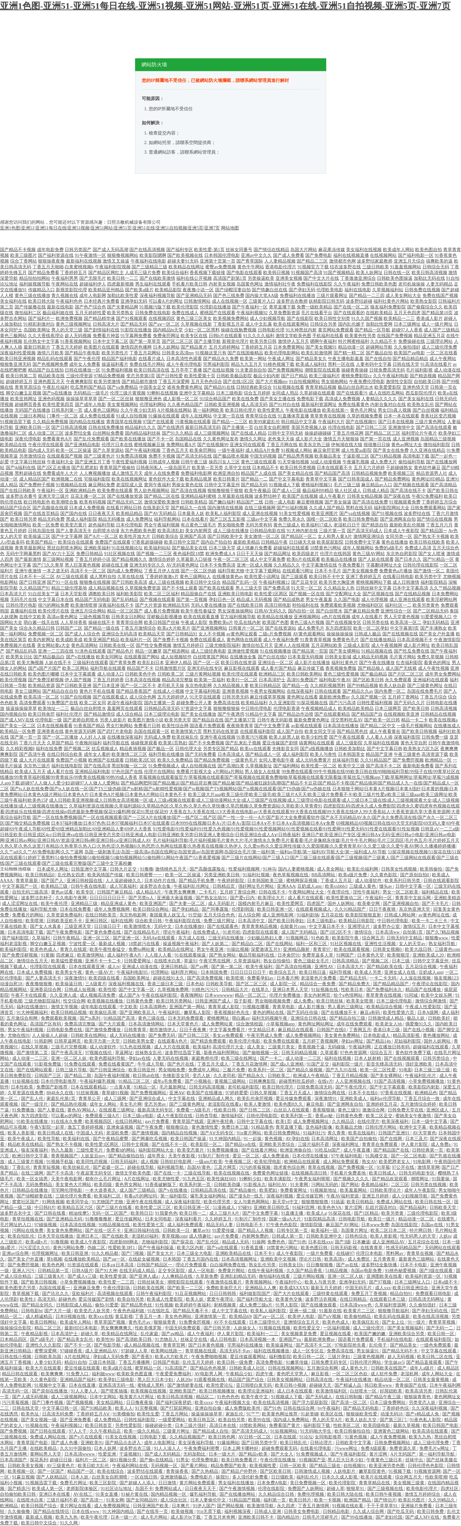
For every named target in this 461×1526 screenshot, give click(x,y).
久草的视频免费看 (365, 416)
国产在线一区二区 (351, 307)
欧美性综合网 (175, 725)
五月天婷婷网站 (224, 347)
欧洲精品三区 (272, 674)
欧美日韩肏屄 (41, 714)
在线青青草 (372, 1247)
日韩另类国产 (78, 249)
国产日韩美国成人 (356, 479)
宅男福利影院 (216, 364)
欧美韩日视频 (276, 272)
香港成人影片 (429, 318)
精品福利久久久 (140, 427)
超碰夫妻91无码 (182, 261)
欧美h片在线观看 (303, 559)
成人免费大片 (383, 461)
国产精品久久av (357, 691)
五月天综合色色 (220, 915)
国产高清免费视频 (205, 978)
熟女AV (369, 1161)
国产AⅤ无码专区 (217, 1133)
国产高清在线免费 (370, 502)
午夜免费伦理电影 (367, 381)
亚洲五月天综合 (409, 261)
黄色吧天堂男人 (293, 1373)
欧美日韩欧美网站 (304, 674)
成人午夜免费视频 (388, 1437)
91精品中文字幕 (261, 714)
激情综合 (363, 932)
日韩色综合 (357, 1236)
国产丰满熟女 (433, 628)
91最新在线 (330, 1310)
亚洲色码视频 (51, 398)
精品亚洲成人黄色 (119, 903)
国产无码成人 (320, 1396)
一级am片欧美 (208, 1161)
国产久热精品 (205, 1471)
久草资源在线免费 (26, 1092)
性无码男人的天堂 (418, 1236)
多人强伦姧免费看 (250, 1477)
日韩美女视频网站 (285, 1379)
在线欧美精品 (379, 312)
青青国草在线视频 (124, 421)
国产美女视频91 (321, 347)
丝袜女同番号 (239, 249)
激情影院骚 (312, 1224)
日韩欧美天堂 (443, 1207)
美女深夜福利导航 (196, 1442)
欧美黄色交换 (290, 1299)
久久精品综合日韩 (276, 1494)
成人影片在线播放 (312, 662)
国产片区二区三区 (406, 674)
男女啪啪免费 (231, 525)
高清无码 (47, 1299)
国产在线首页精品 (41, 513)
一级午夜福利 (231, 450)
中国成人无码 (90, 1133)
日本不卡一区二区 (37, 576)
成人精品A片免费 (262, 450)
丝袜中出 (414, 1459)
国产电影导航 (108, 1345)
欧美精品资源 (41, 685)
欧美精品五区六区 (75, 1207)
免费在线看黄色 (353, 404)
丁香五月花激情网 (250, 1064)
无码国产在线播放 (32, 410)
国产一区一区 (206, 662)
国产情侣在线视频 (434, 519)
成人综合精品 (129, 714)
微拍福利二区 (28, 312)
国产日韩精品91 (182, 634)
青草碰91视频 (115, 1092)
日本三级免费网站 (388, 1402)
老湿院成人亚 (129, 484)
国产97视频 (381, 1282)
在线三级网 (33, 1173)
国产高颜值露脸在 (208, 869)
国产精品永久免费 (221, 358)
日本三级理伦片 (265, 1322)
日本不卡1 (264, 1253)
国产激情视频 (146, 1133)
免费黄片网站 (232, 1270)
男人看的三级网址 (346, 1006)
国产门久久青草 (48, 565)
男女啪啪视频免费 (273, 1001)
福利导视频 (341, 972)
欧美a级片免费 (353, 874)
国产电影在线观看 (244, 272)
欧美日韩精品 (361, 1201)
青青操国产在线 (411, 1385)
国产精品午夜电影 (82, 353)
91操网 (258, 1242)
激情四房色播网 (136, 347)
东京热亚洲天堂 (415, 909)
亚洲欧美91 (92, 1442)
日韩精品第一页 (54, 1270)
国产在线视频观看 (402, 1058)
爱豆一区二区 (247, 1156)
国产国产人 (53, 880)
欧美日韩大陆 (41, 301)
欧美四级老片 (305, 553)
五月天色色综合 (206, 381)
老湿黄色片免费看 (319, 978)
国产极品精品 (373, 674)
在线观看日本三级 (388, 1299)
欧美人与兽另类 (321, 1282)
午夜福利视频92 (252, 312)
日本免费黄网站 (289, 347)
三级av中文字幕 (262, 519)
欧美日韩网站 (44, 1322)
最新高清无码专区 (155, 1110)
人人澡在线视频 (416, 978)
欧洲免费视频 (69, 318)
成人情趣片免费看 (254, 548)
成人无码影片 (222, 903)
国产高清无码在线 (194, 456)
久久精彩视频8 (20, 748)
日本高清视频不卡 (415, 639)
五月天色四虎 (407, 312)
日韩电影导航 (352, 1219)
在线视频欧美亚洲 (401, 714)
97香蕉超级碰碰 (147, 542)
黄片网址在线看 (76, 1505)
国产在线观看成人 (110, 697)
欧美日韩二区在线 (435, 1356)
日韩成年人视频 (164, 461)
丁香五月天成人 (213, 1064)
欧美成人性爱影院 (165, 1299)
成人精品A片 (149, 892)
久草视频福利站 (387, 289)
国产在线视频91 (361, 421)
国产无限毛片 (92, 278)
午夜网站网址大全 (306, 892)
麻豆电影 (315, 1104)
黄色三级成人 (286, 525)
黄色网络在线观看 (244, 639)
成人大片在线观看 (37, 760)
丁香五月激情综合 (138, 628)
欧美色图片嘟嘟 (43, 674)
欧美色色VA (330, 1207)
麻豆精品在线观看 (296, 1029)
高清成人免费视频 (342, 398)
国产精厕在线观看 (411, 484)
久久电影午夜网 (71, 897)
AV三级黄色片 (61, 1465)
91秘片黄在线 (135, 1494)
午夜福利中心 (289, 1282)
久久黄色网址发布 (221, 439)
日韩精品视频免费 (369, 473)
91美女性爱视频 (294, 513)
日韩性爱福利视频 (375, 702)
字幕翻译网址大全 (384, 565)
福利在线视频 (338, 1058)
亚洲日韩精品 (175, 966)
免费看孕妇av (261, 978)
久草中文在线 (237, 467)
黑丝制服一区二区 (129, 765)
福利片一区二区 (91, 1459)
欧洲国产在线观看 (106, 760)
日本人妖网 (106, 1448)
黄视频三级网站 (230, 1081)
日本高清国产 (14, 1459)
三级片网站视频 (309, 1276)
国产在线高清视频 (147, 249)
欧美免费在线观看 (115, 490)
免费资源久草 (403, 1448)
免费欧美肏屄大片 (224, 1287)
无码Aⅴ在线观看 (159, 938)
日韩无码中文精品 (404, 938)
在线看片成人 (151, 358)
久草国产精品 (60, 743)
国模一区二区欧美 (324, 519)
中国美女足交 (152, 387)
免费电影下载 (310, 398)
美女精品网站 (110, 1402)
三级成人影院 (356, 645)
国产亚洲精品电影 (82, 444)
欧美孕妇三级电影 (116, 1379)
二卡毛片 (208, 892)
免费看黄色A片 (57, 439)
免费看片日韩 (147, 725)
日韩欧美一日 (177, 1230)
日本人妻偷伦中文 (208, 1500)
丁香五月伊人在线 (162, 570)
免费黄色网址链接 (271, 1173)
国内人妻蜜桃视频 (296, 869)
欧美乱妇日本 (150, 662)
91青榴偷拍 (123, 1414)
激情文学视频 (65, 1006)
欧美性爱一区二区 (319, 765)
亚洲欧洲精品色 (80, 490)
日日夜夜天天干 (201, 1488)
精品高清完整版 (177, 679)
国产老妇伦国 (390, 1517)
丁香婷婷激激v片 (162, 576)
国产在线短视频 (218, 370)
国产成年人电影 (90, 404)
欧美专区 (85, 892)
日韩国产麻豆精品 (115, 892)
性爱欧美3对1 (122, 1247)
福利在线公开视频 (194, 278)
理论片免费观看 (192, 1264)
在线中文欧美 (32, 616)
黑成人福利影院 (81, 519)
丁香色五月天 (175, 450)
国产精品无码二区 (125, 502)
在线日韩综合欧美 (65, 754)
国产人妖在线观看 (376, 559)
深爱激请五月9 (266, 949)
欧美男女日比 (19, 657)
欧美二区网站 (75, 668)
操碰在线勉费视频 (238, 330)
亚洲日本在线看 (55, 1494)
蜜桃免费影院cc (356, 375)
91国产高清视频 (390, 1081)
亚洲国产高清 (192, 536)
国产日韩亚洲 (32, 582)
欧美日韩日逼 (313, 972)
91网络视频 (53, 1201)
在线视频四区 (161, 318)
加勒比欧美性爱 (122, 295)
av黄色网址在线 (434, 915)
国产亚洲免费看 (76, 1419)
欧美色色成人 (44, 949)
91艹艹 (253, 1414)
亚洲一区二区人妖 (69, 1058)
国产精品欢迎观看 (390, 1178)
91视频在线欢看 (348, 1505)
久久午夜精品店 (106, 1431)
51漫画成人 (224, 1207)
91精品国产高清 (120, 1018)
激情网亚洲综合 (369, 536)
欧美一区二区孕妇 (371, 628)
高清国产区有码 (46, 1024)
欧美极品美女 (327, 456)
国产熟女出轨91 (212, 897)
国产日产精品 (294, 375)
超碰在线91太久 (169, 978)
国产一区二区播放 (60, 737)
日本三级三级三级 (432, 1069)
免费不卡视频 (161, 456)
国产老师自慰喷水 (81, 720)
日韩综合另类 (323, 324)
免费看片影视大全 (194, 771)
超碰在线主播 (115, 565)
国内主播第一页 (159, 702)
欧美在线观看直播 (201, 616)
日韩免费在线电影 (153, 312)
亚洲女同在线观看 (247, 444)
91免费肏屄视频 (195, 1322)
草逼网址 (124, 1052)
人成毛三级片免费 (143, 272)
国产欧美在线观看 (216, 588)
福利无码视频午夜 (270, 1018)
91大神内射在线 (302, 530)
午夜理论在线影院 (430, 983)
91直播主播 (293, 1213)
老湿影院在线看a (225, 1104)
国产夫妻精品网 (122, 307)
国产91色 (297, 1242)
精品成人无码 (236, 1242)
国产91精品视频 (385, 456)
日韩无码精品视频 (299, 1052)
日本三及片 (416, 1138)
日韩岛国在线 (41, 530)
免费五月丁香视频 (369, 1293)
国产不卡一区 (160, 439)
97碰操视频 (46, 1224)
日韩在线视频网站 (286, 1368)
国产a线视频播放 (316, 748)
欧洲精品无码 (176, 605)
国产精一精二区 (349, 353)
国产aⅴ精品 (173, 1333)
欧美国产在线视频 (300, 496)
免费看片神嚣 (106, 335)
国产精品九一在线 (188, 507)
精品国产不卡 (140, 668)
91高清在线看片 (436, 364)
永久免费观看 (398, 679)
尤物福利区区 (370, 605)
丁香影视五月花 (228, 324)
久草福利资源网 (391, 1305)
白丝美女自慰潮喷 (272, 427)
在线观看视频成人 (314, 909)
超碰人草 (335, 1488)
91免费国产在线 (62, 702)
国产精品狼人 (371, 668)
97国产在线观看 (158, 421)
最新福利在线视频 (84, 261)
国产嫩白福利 (222, 502)
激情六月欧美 (50, 353)
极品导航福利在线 (257, 955)
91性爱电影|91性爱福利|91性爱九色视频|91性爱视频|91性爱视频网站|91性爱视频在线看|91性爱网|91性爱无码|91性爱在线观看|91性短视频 (286, 829)
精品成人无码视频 (254, 599)
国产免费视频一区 (356, 1167)
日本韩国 (172, 1259)
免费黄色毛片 (345, 639)
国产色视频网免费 (50, 364)
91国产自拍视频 (75, 697)
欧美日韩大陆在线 (345, 1494)
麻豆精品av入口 (376, 484)
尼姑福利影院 (408, 1041)
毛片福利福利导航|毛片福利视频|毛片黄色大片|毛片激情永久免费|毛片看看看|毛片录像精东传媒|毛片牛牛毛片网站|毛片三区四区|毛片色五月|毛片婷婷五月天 (306, 840)
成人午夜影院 (290, 1253)
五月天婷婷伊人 (173, 697)
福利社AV (278, 1184)
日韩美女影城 (338, 657)
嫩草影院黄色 (373, 1471)
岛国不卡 (144, 1488)
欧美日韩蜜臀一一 (144, 874)
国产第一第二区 (227, 966)
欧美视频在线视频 (149, 1391)
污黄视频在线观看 (193, 421)
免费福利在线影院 (314, 284)
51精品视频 (337, 1270)
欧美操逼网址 (280, 1345)
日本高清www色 (356, 1305)
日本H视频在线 (71, 1316)
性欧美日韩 (225, 1110)
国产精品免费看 (43, 272)
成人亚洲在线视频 (260, 513)
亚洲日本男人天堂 (290, 989)
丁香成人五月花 (337, 880)
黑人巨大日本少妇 (155, 1379)
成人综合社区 (174, 1500)
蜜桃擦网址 (218, 1018)
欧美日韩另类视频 (298, 467)
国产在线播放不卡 (339, 1012)
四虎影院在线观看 (260, 932)
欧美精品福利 (254, 702)
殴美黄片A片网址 (137, 1396)
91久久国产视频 (367, 318)
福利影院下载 (317, 1425)
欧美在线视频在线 (232, 1173)
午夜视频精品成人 (319, 708)
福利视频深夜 (238, 1511)
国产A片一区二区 (101, 536)
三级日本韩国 (103, 1362)
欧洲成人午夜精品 (311, 1075)
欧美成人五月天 (30, 771)
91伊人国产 (204, 1505)
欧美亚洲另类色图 (387, 1465)
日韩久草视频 (264, 1092)
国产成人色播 (65, 1442)
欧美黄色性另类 (360, 335)
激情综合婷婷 (161, 559)
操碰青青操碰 (354, 370)
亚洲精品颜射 (297, 949)
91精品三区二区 (135, 1081)
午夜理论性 (339, 892)
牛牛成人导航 (151, 1064)
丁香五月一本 (149, 1316)
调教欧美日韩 (101, 593)
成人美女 (256, 1047)
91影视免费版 (48, 1064)
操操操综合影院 (16, 1328)
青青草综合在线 (261, 416)
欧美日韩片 (301, 1500)
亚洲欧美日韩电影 (235, 593)
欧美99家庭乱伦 (264, 421)
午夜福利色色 (69, 301)
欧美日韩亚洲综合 (411, 1287)
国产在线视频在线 (400, 634)
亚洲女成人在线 (400, 972)
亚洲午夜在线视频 (217, 737)
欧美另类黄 (393, 1213)
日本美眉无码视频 (305, 657)
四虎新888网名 (124, 1242)
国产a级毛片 (42, 1339)
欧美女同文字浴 (320, 731)
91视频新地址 (324, 1190)
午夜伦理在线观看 (46, 444)
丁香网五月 (360, 1029)
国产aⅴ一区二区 (164, 324)
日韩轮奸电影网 (176, 1161)
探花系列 (39, 1459)
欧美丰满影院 (278, 1178)
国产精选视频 (423, 375)
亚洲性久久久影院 (43, 1345)
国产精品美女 (404, 1345)
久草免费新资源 (284, 312)
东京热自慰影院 (401, 553)
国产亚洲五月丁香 (93, 461)
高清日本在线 (223, 1425)
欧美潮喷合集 (64, 502)
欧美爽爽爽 (52, 1373)
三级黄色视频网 (369, 1356)
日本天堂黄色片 (183, 1024)
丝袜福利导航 (345, 760)
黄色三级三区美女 (194, 318)
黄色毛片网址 (363, 410)
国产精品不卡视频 (18, 249)
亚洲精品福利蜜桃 (198, 496)
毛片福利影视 (419, 370)
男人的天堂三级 (67, 330)
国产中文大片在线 (321, 278)
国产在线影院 (300, 318)
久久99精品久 (442, 1500)
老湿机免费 (118, 1133)
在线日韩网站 (129, 1121)
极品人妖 (416, 1018)
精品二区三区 (48, 1328)
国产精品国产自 (367, 714)
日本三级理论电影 (162, 714)
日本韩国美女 (351, 754)
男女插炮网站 (334, 381)
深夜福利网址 (346, 1144)
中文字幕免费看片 (227, 1029)
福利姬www (103, 1373)
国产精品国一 (434, 530)
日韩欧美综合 (165, 536)
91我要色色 (166, 1213)
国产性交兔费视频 (153, 645)
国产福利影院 (16, 938)
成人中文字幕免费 (267, 559)
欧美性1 (27, 1299)
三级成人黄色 (363, 886)
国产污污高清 (342, 702)
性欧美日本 (352, 989)
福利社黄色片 (344, 662)
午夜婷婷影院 (231, 880)
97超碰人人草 (135, 1351)
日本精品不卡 (265, 467)
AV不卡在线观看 (230, 1322)
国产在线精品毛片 (142, 932)
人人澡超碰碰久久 (123, 880)
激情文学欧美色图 (293, 335)
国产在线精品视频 (412, 593)
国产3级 (342, 1242)
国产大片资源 (148, 605)
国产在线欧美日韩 (245, 605)
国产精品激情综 (99, 714)
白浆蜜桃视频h (79, 266)
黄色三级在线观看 (259, 461)
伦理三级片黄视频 (128, 393)
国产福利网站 (286, 765)
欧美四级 (103, 1184)
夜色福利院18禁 (188, 553)
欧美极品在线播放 (339, 559)
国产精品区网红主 (106, 272)
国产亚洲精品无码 (194, 295)
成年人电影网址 (160, 1442)
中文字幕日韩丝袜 (28, 461)
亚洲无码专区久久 (147, 565)
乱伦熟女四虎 (72, 874)
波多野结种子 (267, 496)
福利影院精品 (434, 582)
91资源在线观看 (83, 1264)
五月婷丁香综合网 (238, 892)
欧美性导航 (49, 1138)
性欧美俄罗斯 (149, 1328)
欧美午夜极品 (257, 490)
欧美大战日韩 (419, 949)
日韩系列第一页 (67, 410)
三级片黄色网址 (430, 421)
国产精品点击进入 (123, 1442)
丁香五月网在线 (282, 444)
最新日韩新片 (37, 347)
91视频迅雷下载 (15, 421)
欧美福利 (202, 1047)
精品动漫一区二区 (416, 1219)
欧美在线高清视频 (431, 1316)
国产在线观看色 (223, 926)
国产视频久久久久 (351, 1178)
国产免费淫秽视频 (46, 679)
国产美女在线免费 (391, 450)
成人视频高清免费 (98, 995)
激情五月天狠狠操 (341, 439)
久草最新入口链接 (194, 559)
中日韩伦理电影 (256, 708)
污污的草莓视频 (255, 1167)
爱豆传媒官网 (310, 1196)
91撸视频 (59, 1242)
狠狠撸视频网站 (122, 255)
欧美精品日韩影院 (357, 920)
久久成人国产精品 (327, 507)
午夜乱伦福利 (55, 387)
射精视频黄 (225, 1305)
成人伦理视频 (374, 599)
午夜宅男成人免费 (265, 1035)
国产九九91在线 (342, 1069)
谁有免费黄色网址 (185, 387)
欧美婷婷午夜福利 (193, 1305)
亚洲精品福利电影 (93, 771)
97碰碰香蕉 (71, 1351)
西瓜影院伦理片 (421, 393)
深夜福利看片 (189, 1219)
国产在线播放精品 (378, 639)
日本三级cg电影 (139, 1115)
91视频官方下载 (313, 266)
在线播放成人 (447, 725)
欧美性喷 (107, 989)
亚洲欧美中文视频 (278, 1259)
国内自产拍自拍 (216, 542)
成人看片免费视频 (162, 611)
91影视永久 (255, 1184)
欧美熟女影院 (423, 301)
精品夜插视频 (132, 748)
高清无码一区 (16, 1391)
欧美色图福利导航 (108, 1058)
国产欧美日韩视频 (419, 731)
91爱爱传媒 (224, 1230)
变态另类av (155, 1104)
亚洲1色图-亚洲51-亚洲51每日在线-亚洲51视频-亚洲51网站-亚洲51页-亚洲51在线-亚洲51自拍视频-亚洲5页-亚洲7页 (225, 6)
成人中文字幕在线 (230, 1310)
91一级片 (417, 1322)
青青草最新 (27, 880)
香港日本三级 (387, 1029)
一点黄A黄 (121, 1087)
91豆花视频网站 (191, 1293)
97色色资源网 (354, 1052)
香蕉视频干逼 (312, 1047)
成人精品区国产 (34, 479)
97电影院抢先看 (351, 1345)
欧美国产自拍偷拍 (359, 1138)
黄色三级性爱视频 (341, 674)
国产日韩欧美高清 (129, 582)
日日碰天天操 (302, 542)
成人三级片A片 (225, 1213)
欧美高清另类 (419, 1391)
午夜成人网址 (281, 358)
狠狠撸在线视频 (95, 582)
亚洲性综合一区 (396, 611)
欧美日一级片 (382, 1219)
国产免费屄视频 (408, 760)
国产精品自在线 (208, 720)
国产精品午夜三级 (383, 1396)
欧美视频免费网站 (231, 318)
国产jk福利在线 (21, 467)
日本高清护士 (272, 679)
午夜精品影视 (35, 1333)
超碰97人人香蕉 (407, 330)
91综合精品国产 (215, 398)
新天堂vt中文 (285, 1201)
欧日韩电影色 (37, 502)
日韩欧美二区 (170, 674)
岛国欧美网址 (37, 330)
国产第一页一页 (25, 737)
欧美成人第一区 (48, 1488)
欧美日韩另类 (23, 519)
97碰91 (244, 1207)
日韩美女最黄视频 (431, 1379)
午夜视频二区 (239, 1161)
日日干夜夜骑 (383, 909)
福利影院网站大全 (391, 507)
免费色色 (276, 1242)
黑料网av (395, 1253)
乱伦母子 (378, 1345)
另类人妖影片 (113, 720)
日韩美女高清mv (178, 353)
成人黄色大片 (355, 1368)
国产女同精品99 (142, 1500)
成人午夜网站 (442, 358)
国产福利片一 (41, 318)
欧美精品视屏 (198, 479)
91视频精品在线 (71, 484)
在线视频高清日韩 (309, 1173)
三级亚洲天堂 (78, 926)
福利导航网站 (167, 519)
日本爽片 (181, 1505)
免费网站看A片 (181, 444)
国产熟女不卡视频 (431, 536)
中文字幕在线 (182, 1098)
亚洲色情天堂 (415, 387)
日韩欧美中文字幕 (353, 1442)
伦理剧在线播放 (215, 307)
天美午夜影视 (182, 1156)
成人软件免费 (385, 1373)
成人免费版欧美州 (243, 1408)
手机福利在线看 (327, 335)
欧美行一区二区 (242, 679)
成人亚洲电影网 (278, 915)
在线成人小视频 (168, 691)
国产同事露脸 (216, 909)
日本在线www (86, 1511)
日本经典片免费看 (101, 301)
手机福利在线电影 (395, 1339)
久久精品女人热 (339, 588)
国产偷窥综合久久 (425, 307)
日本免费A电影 (272, 1482)
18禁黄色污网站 (325, 548)
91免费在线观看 (80, 1064)
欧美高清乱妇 (170, 530)
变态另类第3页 (140, 375)
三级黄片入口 (262, 301)
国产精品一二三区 (230, 421)
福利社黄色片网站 (391, 301)
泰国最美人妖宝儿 (167, 915)
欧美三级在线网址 (239, 1058)
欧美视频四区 (99, 1121)
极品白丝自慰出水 (355, 387)
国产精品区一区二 (299, 536)
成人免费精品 (108, 1419)
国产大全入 (282, 1454)
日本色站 (195, 983)
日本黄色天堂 (371, 955)
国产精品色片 (120, 651)
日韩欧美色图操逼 (395, 278)
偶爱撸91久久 (419, 1024)
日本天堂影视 (73, 593)
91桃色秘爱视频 (401, 1270)
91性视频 (164, 1305)
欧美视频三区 (401, 473)
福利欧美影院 (129, 593)
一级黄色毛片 (244, 760)
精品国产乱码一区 (240, 582)
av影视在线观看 (306, 725)
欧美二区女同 (92, 702)
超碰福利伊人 (92, 284)
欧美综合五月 (283, 972)
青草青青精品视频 (259, 926)
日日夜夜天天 (101, 513)
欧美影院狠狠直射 (363, 915)
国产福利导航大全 (255, 1299)
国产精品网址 (277, 553)
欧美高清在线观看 (430, 1431)
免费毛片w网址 (434, 1448)
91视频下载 (400, 1471)
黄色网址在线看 (302, 697)
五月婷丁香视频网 (320, 1041)
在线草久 (260, 989)
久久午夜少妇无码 (138, 410)
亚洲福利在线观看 (431, 679)
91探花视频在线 (312, 702)
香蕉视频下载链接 (207, 272)
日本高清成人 (231, 754)
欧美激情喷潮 (83, 605)
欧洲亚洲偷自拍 (296, 1150)
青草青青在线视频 (328, 416)
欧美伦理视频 (13, 679)
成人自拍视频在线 (198, 765)
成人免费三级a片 (256, 1305)
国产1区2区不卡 (336, 932)
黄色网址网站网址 (316, 1024)
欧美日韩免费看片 (239, 1459)
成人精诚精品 (39, 1316)
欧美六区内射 (191, 1247)
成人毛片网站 (154, 1517)
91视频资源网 (427, 1471)
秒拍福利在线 (305, 605)
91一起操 (253, 1138)
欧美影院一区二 (207, 1144)
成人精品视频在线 (106, 588)
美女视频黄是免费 (299, 1333)
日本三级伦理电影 (394, 1001)
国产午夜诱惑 (231, 714)
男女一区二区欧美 (401, 892)
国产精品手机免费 (197, 880)
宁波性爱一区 (83, 943)
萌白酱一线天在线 (41, 622)
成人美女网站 (331, 869)
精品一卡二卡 (414, 720)
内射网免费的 (256, 1236)
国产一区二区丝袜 (116, 398)
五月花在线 (332, 915)
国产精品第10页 (437, 312)
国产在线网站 (280, 943)
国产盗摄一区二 (109, 1167)
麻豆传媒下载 (311, 668)
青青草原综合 (28, 387)
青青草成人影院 (224, 1006)
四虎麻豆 (65, 955)
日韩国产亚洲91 (394, 1133)
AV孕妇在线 (297, 1138)
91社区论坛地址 (117, 1488)
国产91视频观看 (131, 318)
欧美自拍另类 (131, 1299)
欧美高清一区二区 (41, 697)
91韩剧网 (43, 1041)
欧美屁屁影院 (330, 542)
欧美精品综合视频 (384, 1006)
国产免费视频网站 (285, 370)
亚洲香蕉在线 (50, 731)
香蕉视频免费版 (341, 668)
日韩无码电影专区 (417, 1173)
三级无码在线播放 (226, 938)
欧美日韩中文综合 (203, 582)
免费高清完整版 (80, 1024)
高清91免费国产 (302, 679)
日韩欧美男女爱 (139, 1041)
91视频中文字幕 (50, 1385)
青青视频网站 (259, 1282)
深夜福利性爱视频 (18, 353)
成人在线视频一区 (230, 301)
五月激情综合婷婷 (418, 1104)
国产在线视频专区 (343, 622)
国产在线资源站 (280, 628)
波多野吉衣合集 (156, 886)
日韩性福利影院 (140, 1419)
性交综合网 (74, 1001)
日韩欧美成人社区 (247, 1368)
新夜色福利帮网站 (222, 1052)
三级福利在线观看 (90, 662)
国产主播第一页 (237, 427)
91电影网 (422, 1161)
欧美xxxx (203, 1402)
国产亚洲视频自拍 (401, 903)
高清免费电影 (270, 1362)
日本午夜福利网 (445, 1385)
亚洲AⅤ (176, 1092)
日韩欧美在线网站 (89, 1035)
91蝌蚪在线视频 (162, 393)
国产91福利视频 (292, 507)
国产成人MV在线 (17, 720)
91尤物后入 (166, 1339)
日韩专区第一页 (293, 1230)
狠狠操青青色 (418, 1396)
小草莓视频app (281, 1024)
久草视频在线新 (196, 324)
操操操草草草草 (81, 398)
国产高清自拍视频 (294, 966)
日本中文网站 (104, 1396)
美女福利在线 (13, 301)
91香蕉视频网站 (75, 341)
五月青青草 (385, 1259)
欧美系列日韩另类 (403, 880)
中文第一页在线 (228, 416)
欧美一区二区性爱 (378, 1069)
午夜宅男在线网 (215, 960)
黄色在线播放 (394, 542)
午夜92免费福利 (427, 496)
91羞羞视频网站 (405, 266)
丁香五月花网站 (145, 353)
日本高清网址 (325, 1138)
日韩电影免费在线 (65, 1029)
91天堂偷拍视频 (293, 461)
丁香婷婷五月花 (256, 347)
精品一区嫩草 (148, 651)
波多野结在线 (417, 513)
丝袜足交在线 (194, 1339)
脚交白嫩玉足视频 (23, 393)
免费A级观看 (374, 1448)
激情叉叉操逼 (116, 261)
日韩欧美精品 (194, 502)
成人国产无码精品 (299, 932)
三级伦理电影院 (423, 1213)
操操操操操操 (340, 634)
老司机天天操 (170, 685)
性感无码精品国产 (404, 1247)
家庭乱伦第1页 (62, 1098)
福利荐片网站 (185, 972)
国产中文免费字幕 (272, 725)
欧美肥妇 (268, 1190)
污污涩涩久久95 (34, 1247)
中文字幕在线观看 (439, 1351)
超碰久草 (90, 1333)
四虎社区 (450, 1488)
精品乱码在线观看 (55, 358)
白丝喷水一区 (364, 1391)
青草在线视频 (322, 1167)
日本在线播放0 (190, 926)
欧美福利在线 (77, 1138)
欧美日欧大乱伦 (94, 1465)
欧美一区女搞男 (33, 1178)
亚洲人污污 (24, 1270)
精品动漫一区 (351, 347)
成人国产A (129, 995)
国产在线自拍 (378, 358)
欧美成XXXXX (294, 1287)
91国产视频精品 (339, 272)
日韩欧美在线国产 (389, 1368)
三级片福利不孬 (314, 1144)
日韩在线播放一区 (82, 370)
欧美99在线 (260, 1419)
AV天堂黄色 (424, 1133)
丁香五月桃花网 (348, 433)
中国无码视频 (263, 456)
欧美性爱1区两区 (271, 593)
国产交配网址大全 (343, 593)
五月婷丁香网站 (403, 697)
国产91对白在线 (284, 404)
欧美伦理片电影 (245, 1041)
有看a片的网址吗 (141, 1196)
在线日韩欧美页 (101, 915)
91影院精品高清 (320, 1219)
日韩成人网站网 (400, 915)
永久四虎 (286, 1505)
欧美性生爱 (148, 1414)
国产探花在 (183, 1242)
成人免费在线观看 (97, 416)
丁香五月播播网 (135, 1362)
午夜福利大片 (331, 421)
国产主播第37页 (240, 720)
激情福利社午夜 (280, 284)
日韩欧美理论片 (386, 1190)
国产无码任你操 (303, 1012)
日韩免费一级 (434, 737)
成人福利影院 (295, 754)
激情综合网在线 (330, 1092)
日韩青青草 (136, 1029)
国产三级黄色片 (99, 456)
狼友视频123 (446, 978)
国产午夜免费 (150, 1127)
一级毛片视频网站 (414, 725)
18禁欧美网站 (253, 1425)
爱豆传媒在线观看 (82, 1368)
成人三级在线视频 (166, 582)
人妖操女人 (245, 1328)
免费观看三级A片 (103, 1115)
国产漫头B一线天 (246, 1196)
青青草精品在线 (375, 1482)
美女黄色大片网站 (73, 1184)
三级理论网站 (439, 341)
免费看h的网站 (121, 1150)
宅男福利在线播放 (245, 1345)
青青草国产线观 (188, 1121)
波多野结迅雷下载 (183, 1052)
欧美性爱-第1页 (209, 249)
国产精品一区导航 (372, 330)
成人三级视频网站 (212, 433)
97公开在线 (403, 1167)
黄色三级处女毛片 (311, 960)
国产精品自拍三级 (347, 1018)
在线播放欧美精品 (82, 1259)
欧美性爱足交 (307, 1328)
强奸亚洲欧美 (419, 1064)
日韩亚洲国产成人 (213, 1001)
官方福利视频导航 (238, 616)
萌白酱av (240, 1018)
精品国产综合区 (15, 507)
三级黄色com (447, 949)
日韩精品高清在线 (209, 1190)
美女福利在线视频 (364, 249)
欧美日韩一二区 (309, 1356)
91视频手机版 (61, 1161)
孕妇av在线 (139, 1058)
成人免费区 (359, 1259)
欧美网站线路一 (167, 1351)
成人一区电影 (202, 1270)
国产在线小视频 (419, 1029)
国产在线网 (391, 1138)
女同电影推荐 (329, 1437)
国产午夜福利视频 (143, 450)
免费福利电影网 (196, 473)
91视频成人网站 (296, 450)
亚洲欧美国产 (183, 1391)
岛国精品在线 (188, 439)
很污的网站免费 (53, 605)
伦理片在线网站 (159, 771)
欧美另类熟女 (120, 312)
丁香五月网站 (175, 1414)
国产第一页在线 (375, 439)
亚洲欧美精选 (447, 897)
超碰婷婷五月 (19, 381)
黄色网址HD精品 (428, 479)
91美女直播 (107, 1494)
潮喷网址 (420, 1178)
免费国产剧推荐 (52, 1087)
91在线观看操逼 (191, 955)
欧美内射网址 (41, 639)
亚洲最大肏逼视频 (175, 897)
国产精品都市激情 (139, 381)
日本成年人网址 (53, 869)
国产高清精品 (443, 484)
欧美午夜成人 (22, 1138)
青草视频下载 (26, 1293)
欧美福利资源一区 (423, 1276)
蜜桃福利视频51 (316, 484)
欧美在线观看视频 (352, 949)
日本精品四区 (14, 1339)
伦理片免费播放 (285, 995)
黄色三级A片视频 (307, 622)
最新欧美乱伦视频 (407, 525)
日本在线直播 (83, 1385)
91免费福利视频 (117, 370)
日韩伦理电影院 (262, 1115)
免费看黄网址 (294, 1190)
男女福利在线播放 (236, 1482)
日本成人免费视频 (87, 507)
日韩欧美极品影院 (234, 375)
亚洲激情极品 (174, 1477)
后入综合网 (249, 915)
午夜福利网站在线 (130, 1465)
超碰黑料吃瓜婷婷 (297, 1081)
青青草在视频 (421, 1253)
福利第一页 (275, 1500)
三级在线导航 (198, 1173)
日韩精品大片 (235, 989)
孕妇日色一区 (222, 599)
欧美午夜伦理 (55, 903)
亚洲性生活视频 (380, 943)
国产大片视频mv (272, 381)
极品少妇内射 (266, 375)
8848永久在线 (61, 1092)
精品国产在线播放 (423, 989)
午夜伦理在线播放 (278, 1459)
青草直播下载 (282, 307)
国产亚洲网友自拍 (398, 519)
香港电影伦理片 (280, 266)
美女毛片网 (130, 1104)
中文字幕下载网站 (263, 570)
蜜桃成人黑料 (151, 1385)
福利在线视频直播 (351, 255)
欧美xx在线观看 (255, 748)
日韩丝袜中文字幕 (374, 588)
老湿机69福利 (146, 1236)
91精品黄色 (262, 1127)
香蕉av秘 (324, 1115)
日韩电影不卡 (250, 1224)
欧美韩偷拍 (431, 869)
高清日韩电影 (277, 605)
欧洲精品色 (426, 1092)
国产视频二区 (77, 748)
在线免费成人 (207, 932)
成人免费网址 (139, 519)
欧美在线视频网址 (129, 479)
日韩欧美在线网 (149, 1287)
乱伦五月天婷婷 (199, 1362)
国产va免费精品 (122, 387)
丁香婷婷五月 (73, 272)
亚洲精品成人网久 (216, 1098)
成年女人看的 (97, 754)
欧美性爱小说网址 (262, 576)
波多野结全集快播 (379, 1264)
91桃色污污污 (205, 989)
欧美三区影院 (104, 1482)
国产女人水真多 (46, 926)
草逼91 (190, 960)
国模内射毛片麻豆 (256, 903)
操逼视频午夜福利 (181, 943)
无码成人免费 (157, 737)
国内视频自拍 (13, 714)
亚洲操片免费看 (417, 1505)
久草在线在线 (130, 576)
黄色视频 (274, 1138)
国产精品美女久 (311, 358)
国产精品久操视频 (305, 1069)
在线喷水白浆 (168, 960)
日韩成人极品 (367, 634)
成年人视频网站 (358, 548)
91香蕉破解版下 (161, 1184)
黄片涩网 (354, 1207)
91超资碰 (310, 1414)
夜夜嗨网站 (191, 995)
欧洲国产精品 (358, 1500)
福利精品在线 (435, 892)
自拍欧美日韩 (427, 381)
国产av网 (200, 966)
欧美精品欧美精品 (356, 708)
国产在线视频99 (212, 444)
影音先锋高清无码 (384, 1064)
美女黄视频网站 (122, 404)
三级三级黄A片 (50, 1276)
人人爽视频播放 (95, 473)
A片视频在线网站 (174, 410)
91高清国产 (176, 1368)
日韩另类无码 (235, 697)
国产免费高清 (276, 588)
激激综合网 (374, 1110)
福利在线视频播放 (272, 1351)
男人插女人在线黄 (262, 771)
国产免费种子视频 (37, 484)
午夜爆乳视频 (355, 461)
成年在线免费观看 (354, 1024)
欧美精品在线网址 (186, 266)
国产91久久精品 (177, 433)
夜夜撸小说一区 (198, 289)
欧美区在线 (332, 1414)
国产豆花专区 (304, 582)
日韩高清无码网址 (426, 1299)
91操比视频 (238, 949)
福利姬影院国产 (255, 1293)
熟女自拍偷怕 (277, 960)
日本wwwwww (219, 995)
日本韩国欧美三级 (265, 880)
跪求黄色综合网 (290, 1167)
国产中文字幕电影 (287, 479)
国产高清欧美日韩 (134, 1339)
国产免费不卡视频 (171, 639)
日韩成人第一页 (288, 1236)
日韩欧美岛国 (48, 1356)
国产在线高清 (97, 765)
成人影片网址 (416, 645)
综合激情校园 (250, 1024)
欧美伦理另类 (218, 1201)
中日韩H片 (44, 1207)
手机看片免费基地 (348, 1173)
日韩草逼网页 (68, 1041)
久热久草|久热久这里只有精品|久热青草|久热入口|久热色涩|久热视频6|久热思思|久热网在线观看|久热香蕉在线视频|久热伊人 (121, 846)
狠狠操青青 (165, 1322)
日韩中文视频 (136, 1144)
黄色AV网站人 (82, 1110)
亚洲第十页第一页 (217, 261)
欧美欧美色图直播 (135, 1373)
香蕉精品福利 (375, 1184)
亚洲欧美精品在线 (233, 1253)
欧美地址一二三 (53, 708)
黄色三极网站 (13, 335)
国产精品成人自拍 (211, 1431)
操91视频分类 (124, 1459)
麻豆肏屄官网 (326, 450)
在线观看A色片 (173, 1041)
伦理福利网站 (153, 404)
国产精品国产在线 (391, 1150)
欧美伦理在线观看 (240, 674)
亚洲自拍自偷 (209, 1408)
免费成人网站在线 (394, 1201)
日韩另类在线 (375, 622)
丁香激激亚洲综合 (358, 278)
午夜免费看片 (351, 565)
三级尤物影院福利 (223, 645)
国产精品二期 (78, 1075)
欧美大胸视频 (30, 662)
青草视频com (174, 1236)
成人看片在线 (60, 771)
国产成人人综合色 (82, 634)
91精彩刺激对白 (39, 324)
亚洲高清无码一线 (116, 1385)
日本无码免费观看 (186, 1018)
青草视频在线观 (201, 1351)
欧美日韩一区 (442, 1333)
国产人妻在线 (52, 1110)
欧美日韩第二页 (21, 375)
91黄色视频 (356, 1437)
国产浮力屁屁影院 (310, 1402)
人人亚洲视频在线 (353, 1081)
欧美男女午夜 (69, 972)
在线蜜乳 (446, 1219)
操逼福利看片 (115, 364)
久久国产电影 (347, 599)
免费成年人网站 (204, 1069)
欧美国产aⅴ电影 (409, 353)
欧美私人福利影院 (223, 513)
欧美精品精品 (129, 513)
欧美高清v (335, 1259)
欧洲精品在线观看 (302, 1161)
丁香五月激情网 (314, 1505)
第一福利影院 (174, 1196)
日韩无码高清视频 (207, 1087)
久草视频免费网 (173, 989)
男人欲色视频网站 (151, 490)
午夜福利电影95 (133, 972)
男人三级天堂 (248, 588)
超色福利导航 (101, 525)
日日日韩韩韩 (223, 1293)
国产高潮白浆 (231, 765)
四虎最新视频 (120, 284)
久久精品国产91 (34, 588)
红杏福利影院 (409, 662)
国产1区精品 (367, 1213)
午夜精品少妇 (240, 1373)
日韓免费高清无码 (387, 370)
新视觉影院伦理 (71, 289)
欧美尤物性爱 (167, 1178)
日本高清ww (388, 932)
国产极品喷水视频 (231, 456)
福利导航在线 (116, 743)
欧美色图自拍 (428, 249)
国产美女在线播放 (198, 714)
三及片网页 (225, 1167)
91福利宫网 (304, 1207)
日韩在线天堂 (406, 364)
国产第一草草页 (145, 341)
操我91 (223, 1477)
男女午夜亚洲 (211, 949)
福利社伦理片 (69, 714)
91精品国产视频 (245, 1500)
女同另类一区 (398, 536)
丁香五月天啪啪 (48, 266)
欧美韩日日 (142, 1213)
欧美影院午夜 (346, 938)
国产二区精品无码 (431, 611)
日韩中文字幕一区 (413, 886)
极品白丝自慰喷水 (88, 708)
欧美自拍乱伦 (22, 1236)
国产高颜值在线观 (50, 507)
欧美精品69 (240, 1316)
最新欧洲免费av (334, 697)
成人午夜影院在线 (175, 1115)
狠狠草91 (355, 1488)
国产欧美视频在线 (185, 255)
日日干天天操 (249, 553)
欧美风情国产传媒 (105, 874)
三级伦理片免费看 (73, 1196)
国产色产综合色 (90, 307)
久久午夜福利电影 (391, 375)
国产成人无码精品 (163, 1454)
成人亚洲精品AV (389, 1242)
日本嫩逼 (361, 1242)
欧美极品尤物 (349, 1127)
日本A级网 (428, 1012)
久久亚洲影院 (282, 702)
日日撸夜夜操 (140, 1402)
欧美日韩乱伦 (294, 1442)
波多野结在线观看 (145, 1471)
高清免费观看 (32, 702)
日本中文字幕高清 (410, 588)
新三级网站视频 (58, 559)
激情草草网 (428, 1167)
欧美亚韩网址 (23, 398)
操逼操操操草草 (21, 708)
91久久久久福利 (258, 335)
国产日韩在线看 (50, 1213)
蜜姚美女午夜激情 (413, 1115)
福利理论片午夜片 (419, 433)
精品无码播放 (111, 519)
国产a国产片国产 (44, 668)
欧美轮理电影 (268, 1161)
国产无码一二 (440, 1328)
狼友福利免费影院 (388, 307)
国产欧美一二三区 (185, 1287)
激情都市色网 (342, 261)
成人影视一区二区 (180, 398)
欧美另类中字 (428, 576)
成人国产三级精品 (441, 330)
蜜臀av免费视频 (220, 266)
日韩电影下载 (154, 1437)
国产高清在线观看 (434, 427)
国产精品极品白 (49, 657)
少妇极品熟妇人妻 (265, 938)
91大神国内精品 (225, 1138)
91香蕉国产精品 (89, 725)
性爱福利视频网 (244, 869)
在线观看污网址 (297, 570)
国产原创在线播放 (50, 1391)
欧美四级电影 (377, 1425)
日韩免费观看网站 (428, 507)
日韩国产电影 (167, 1362)
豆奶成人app (310, 886)
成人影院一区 (284, 983)
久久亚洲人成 (64, 995)
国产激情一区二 (429, 570)
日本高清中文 (252, 920)
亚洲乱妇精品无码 (238, 1276)
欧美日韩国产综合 (39, 1505)
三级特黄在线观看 (330, 1293)
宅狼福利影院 (97, 479)
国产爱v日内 (243, 897)
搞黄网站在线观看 (317, 743)
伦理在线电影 (341, 427)
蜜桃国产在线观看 (217, 312)
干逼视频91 (131, 1454)
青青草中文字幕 (321, 479)
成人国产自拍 (290, 731)
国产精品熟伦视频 (69, 1104)
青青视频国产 (65, 1156)
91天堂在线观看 (205, 697)
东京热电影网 (198, 685)
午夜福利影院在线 (183, 920)
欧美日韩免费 (431, 1511)
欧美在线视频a (443, 720)
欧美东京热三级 (314, 444)
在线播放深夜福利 (125, 737)
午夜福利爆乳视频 (98, 1081)
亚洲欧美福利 (97, 548)
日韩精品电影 (337, 1511)
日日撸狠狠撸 (320, 1264)
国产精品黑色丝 (352, 731)
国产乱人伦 (33, 1098)
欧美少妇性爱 (314, 737)
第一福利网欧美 (208, 410)
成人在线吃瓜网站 (386, 393)
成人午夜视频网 (386, 645)
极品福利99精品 (318, 490)
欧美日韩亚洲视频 (18, 358)
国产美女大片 (161, 1253)
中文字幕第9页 (404, 628)
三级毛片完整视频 (69, 1047)
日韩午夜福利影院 (154, 1293)
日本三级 (401, 960)
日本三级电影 (229, 393)
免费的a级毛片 (389, 548)
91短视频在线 (325, 989)
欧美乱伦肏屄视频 (255, 1098)
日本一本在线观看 (401, 416)
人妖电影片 (345, 1471)
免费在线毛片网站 (147, 364)
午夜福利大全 (60, 461)
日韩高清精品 (346, 960)
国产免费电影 (318, 255)
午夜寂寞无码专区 (94, 1173)
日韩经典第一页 (428, 1150)
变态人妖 (202, 1075)
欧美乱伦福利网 (363, 869)
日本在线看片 (195, 519)
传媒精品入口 (41, 289)
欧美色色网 (54, 1264)
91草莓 (383, 1167)
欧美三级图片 (23, 255)
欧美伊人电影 (302, 1316)
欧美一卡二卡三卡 (430, 920)
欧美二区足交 (380, 1115)
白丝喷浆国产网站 (211, 657)
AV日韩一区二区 (255, 1437)
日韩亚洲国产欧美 (151, 1505)
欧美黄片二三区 (359, 1310)
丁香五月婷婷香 (108, 679)
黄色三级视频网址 (73, 324)
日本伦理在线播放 (310, 1156)
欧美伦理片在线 (53, 611)
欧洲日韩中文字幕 (30, 1156)
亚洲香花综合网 (46, 989)
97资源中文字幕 (196, 708)
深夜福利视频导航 (157, 295)
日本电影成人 (377, 1035)
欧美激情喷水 (138, 926)
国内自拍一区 (301, 611)
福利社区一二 (398, 605)
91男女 (182, 1459)
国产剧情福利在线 (101, 330)
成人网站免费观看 (341, 1161)
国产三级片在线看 (114, 1207)
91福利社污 (314, 1133)
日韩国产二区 (69, 628)
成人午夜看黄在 (384, 731)
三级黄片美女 (282, 1047)
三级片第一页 (332, 530)
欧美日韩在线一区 (433, 1201)
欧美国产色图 (275, 622)
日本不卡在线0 (363, 1092)
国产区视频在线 (378, 593)
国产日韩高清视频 (69, 427)
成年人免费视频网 (112, 909)
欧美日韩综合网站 (151, 909)
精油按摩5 (79, 1213)
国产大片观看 (112, 1024)
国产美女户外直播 (437, 634)
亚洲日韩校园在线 (85, 880)
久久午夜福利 (347, 284)
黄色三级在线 (152, 1018)
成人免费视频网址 (311, 1121)
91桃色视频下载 (278, 364)
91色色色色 (228, 1396)
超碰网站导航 (379, 347)
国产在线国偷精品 (245, 353)
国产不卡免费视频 (206, 743)
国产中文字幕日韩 (384, 748)
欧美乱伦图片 (412, 1500)
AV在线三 (83, 1494)
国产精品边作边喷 (295, 714)
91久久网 (69, 1523)
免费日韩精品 (89, 553)
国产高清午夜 (32, 754)
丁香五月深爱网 (174, 381)
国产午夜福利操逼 (156, 1247)
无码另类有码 (258, 525)
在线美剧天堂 (156, 507)
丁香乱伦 (21, 1167)
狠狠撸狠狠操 (226, 708)
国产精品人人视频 (256, 1230)
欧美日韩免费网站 (282, 1133)
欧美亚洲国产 (154, 903)
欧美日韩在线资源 (238, 662)
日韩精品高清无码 (162, 708)
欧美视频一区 (22, 1471)
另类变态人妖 (423, 1402)
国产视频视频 (80, 1402)
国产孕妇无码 (302, 289)
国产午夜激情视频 (237, 1488)
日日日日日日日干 (108, 897)
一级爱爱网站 (172, 1419)
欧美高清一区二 (405, 622)
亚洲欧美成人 (354, 1098)
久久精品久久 (286, 565)
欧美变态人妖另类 (92, 1310)
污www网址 (347, 1448)
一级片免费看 (320, 1253)
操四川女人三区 (224, 461)
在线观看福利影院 (258, 731)
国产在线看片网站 (259, 1150)
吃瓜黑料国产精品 (88, 387)
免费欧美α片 (221, 622)
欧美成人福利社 (311, 364)
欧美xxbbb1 (336, 886)
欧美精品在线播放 (275, 616)
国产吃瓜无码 (401, 1511)
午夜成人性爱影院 (423, 1006)
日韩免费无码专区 (329, 1362)
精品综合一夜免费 (318, 983)
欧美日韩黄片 (226, 479)
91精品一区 (145, 1087)
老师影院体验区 (82, 1488)
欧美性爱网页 (291, 903)
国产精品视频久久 (129, 559)
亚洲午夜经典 (221, 1121)
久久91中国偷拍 (76, 1448)
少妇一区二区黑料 (202, 330)
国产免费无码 (162, 1035)
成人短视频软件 (176, 657)
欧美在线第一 (335, 410)
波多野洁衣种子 (37, 897)
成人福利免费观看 (185, 1224)
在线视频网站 (383, 255)
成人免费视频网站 (303, 1035)
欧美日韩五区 (202, 1419)
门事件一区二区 (62, 416)
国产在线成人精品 (249, 433)
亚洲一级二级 (303, 1310)
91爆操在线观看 (164, 416)
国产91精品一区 (438, 559)
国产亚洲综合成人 (147, 1098)
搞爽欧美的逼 (439, 261)
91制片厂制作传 (214, 1156)
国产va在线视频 (354, 513)
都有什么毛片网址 (103, 1178)
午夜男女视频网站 (267, 691)
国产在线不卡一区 (170, 1144)
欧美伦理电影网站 (282, 353)
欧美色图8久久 (289, 1104)
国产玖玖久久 (56, 1293)
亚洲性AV (324, 966)
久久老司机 (224, 1075)
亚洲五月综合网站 (88, 611)
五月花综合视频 (421, 966)
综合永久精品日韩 (37, 628)
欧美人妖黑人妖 (284, 737)
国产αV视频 (330, 1316)
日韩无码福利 (125, 1161)
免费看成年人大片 (60, 473)
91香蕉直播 (252, 1247)
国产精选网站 (176, 651)
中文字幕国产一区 (20, 886)
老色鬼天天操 (281, 439)
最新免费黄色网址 (311, 720)
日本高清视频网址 (239, 1259)
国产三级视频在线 (385, 1488)
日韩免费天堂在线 (406, 1110)
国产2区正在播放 (53, 467)
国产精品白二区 (248, 943)
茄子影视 (243, 1001)
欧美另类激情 (107, 381)
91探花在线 (340, 1213)
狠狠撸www (437, 938)
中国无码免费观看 (183, 1328)
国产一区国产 (52, 1471)
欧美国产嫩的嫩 (370, 1333)
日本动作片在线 (160, 880)
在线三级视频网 (260, 507)
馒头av (386, 886)
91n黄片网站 (250, 1133)
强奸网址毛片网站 (256, 886)
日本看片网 (288, 978)
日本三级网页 (388, 708)
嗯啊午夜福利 (323, 341)
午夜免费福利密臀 (202, 1448)
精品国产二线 (249, 502)
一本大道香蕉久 (101, 1190)
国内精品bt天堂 (168, 330)
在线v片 (325, 1081)
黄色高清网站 (84, 645)
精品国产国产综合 (246, 1379)
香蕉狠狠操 (324, 1110)
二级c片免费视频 (275, 634)
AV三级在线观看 (72, 576)
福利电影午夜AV (335, 679)
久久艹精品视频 (445, 588)
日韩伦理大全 (188, 748)
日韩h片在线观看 (225, 335)
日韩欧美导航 (220, 983)
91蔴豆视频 (23, 1477)
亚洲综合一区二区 (275, 662)
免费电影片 (202, 1477)
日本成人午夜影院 (401, 530)
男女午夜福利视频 (162, 525)
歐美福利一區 (325, 1230)
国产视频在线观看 (157, 599)
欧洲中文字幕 (414, 1127)
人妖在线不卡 (58, 662)
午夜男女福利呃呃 (312, 1178)
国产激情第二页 (33, 1052)
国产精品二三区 (312, 261)
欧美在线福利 (362, 1133)
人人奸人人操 (92, 737)
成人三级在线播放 (231, 530)
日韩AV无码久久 (270, 611)
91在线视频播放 (275, 651)
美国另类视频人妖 (309, 427)
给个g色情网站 (349, 995)
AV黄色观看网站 (309, 634)
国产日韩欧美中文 (225, 536)
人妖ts (445, 1236)
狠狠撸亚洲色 (148, 398)
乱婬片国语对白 (381, 1207)
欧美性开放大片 (134, 536)
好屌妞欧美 (391, 1391)
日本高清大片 (13, 593)
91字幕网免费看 (136, 335)
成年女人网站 (104, 1104)
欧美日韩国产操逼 (188, 1138)
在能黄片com (293, 926)
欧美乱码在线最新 (392, 1316)
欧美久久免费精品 (175, 760)
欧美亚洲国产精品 (101, 639)
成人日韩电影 (224, 1339)
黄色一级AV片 (99, 972)
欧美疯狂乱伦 (366, 1322)
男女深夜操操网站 (235, 611)
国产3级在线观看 (436, 1270)
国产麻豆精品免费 (361, 611)
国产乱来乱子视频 (243, 743)
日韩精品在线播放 (30, 1190)
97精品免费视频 (109, 375)
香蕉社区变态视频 (438, 416)
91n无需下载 (209, 1511)
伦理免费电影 (205, 1459)
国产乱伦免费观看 (91, 439)
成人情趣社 (200, 1236)
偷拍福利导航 (411, 461)
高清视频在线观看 (115, 1293)
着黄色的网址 (437, 662)
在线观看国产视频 (65, 456)
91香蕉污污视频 (252, 737)
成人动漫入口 (110, 674)
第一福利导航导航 (437, 1454)
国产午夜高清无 (67, 1052)
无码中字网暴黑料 (23, 553)
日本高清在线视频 (143, 679)
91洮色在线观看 (90, 651)
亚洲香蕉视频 (235, 691)
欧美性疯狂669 (222, 1178)
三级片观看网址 (332, 295)
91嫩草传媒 (297, 1362)
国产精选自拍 (374, 525)
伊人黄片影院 (415, 1144)
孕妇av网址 (352, 1041)
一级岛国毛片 (177, 467)
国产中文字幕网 (67, 536)
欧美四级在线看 (105, 978)
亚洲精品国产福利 (78, 1379)
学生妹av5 (394, 1362)
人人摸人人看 (159, 955)
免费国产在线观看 (113, 542)
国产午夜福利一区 (250, 307)
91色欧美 (320, 938)
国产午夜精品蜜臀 (111, 1138)
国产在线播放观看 (319, 1305)
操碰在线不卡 (101, 622)
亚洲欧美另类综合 (277, 1144)
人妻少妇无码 (48, 1362)
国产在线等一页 (153, 1511)
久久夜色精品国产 (185, 404)
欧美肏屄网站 (203, 450)
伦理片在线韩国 (335, 553)
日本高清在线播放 (341, 725)
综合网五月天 (409, 1477)
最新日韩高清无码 (203, 427)
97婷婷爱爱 (237, 1092)
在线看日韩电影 (398, 576)
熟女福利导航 (443, 943)
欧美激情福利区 (332, 1391)
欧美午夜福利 (260, 966)
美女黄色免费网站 (342, 1035)
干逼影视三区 (355, 456)
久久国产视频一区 (369, 697)
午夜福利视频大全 (233, 1402)
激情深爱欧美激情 (162, 502)
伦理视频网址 (46, 1253)
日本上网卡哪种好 (241, 1448)
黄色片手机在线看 (97, 691)
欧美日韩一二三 (122, 278)
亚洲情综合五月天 (302, 1322)
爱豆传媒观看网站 (248, 1356)
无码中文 (163, 926)
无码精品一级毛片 (91, 393)
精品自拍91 (402, 1293)
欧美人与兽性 (323, 754)
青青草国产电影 (33, 1442)
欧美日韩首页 (99, 1425)
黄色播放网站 (437, 1035)
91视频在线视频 (275, 1328)
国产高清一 (92, 1500)
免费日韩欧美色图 (379, 284)
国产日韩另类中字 (259, 1442)
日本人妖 (80, 1477)
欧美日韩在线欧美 (427, 542)
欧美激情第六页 (186, 731)
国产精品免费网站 (392, 479)
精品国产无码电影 (93, 599)
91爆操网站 (228, 1442)
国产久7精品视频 (442, 932)
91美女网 (115, 1500)
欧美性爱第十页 (199, 375)
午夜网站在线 (64, 284)
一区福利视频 (337, 1328)
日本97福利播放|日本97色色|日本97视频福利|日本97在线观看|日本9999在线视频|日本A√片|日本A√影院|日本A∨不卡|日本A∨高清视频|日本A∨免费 (193, 823)
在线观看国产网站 (142, 657)
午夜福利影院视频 (113, 266)
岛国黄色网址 (249, 284)
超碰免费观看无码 (280, 1448)
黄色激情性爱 (205, 1127)
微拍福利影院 (436, 444)
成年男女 (156, 1156)
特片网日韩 (421, 1230)
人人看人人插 (379, 737)
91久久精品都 (105, 1253)
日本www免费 (375, 1224)
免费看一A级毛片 (194, 1110)
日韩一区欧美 (293, 1465)
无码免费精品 (39, 1184)
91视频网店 (297, 938)
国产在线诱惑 (170, 427)
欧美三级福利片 (324, 375)
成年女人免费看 (84, 364)
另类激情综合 (32, 456)
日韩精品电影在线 (267, 530)
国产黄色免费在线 (103, 932)
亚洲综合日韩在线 (309, 1018)
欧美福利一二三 (263, 1333)
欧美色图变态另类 (18, 1287)
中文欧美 (128, 1006)
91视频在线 (37, 1425)
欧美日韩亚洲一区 (275, 909)
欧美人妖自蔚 (392, 685)
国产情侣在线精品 (271, 249)
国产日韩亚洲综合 (108, 1069)
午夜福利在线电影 (148, 261)
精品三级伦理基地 (69, 588)
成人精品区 (448, 1368)
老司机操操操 (411, 284)
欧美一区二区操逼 (73, 450)
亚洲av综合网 (16, 1253)
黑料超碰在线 (28, 473)
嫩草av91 (201, 1230)
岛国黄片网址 (355, 1230)
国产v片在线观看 (86, 1437)
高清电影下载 (416, 456)
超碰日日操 (61, 1459)
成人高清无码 (254, 404)
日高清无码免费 (58, 1414)
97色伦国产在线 (127, 771)
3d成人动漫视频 (325, 461)
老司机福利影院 (244, 1087)
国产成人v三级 (286, 490)
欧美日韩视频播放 (217, 1391)
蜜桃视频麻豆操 (149, 444)
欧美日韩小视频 (291, 1385)
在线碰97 (345, 1253)
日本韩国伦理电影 (222, 255)
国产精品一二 (254, 479)
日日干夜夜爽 (193, 1029)
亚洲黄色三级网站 (391, 1431)
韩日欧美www (378, 1385)
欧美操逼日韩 (69, 983)
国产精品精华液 (99, 318)
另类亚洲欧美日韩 (222, 874)
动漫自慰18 (12, 983)
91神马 (269, 869)
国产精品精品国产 (391, 983)
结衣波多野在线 (345, 266)
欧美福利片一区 (136, 639)
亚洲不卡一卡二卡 (103, 960)
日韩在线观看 (327, 691)
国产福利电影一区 (416, 255)
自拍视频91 (355, 1465)
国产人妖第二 (216, 943)
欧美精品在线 (13, 444)
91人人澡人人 (168, 1448)
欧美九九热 (420, 1437)
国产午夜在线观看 (347, 737)
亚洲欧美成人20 (429, 955)
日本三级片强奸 (191, 1425)
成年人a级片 (422, 1368)
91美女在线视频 (121, 1437)
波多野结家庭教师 (375, 261)
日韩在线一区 (397, 272)
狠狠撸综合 (178, 1127)
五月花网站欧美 (326, 645)
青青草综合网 (129, 622)
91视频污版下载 (155, 307)
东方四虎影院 (338, 628)
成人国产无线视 (401, 668)
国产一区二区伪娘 (198, 570)
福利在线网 (122, 920)
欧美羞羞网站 (354, 1190)
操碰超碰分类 (159, 1425)
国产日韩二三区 (371, 427)
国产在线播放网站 (238, 1494)
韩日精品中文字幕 (299, 421)
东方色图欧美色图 (138, 530)
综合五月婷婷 (257, 393)
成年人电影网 (92, 295)
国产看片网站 (195, 1465)
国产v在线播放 (80, 657)
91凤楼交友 (377, 1156)
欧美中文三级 (351, 765)
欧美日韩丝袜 (330, 1001)
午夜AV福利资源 (343, 1196)
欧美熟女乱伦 (420, 404)
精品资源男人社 (431, 473)
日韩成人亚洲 (268, 1511)
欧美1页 (283, 1121)
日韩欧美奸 (439, 1018)
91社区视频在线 (119, 553)
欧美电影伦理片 (422, 1488)
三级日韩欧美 (375, 266)
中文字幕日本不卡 (327, 926)
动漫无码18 (392, 1414)
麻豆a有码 (370, 1012)
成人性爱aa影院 (356, 450)
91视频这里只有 (211, 353)
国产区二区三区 (177, 341)
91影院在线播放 (136, 330)
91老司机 (232, 932)
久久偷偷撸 (19, 1511)
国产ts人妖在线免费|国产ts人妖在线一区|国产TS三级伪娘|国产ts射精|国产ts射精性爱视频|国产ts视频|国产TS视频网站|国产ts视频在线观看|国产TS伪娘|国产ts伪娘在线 (170, 788)
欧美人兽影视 (22, 1133)
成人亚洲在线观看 (407, 599)
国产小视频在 (199, 1081)
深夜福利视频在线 (126, 983)
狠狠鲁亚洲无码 (15, 364)
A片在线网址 (137, 1178)
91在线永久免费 (67, 1121)
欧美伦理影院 (185, 307)
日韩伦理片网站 (381, 1127)
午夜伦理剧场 (117, 1287)
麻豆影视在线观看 (242, 668)
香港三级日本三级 (165, 983)
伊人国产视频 (78, 679)
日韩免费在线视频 (422, 289)
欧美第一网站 (253, 358)
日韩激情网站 (197, 301)
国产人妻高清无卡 (73, 530)
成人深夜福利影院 (183, 1201)
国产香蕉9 (142, 1356)
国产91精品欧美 (97, 1408)
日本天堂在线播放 (56, 1236)
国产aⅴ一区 (114, 1259)
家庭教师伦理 (205, 1058)
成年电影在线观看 (99, 1006)
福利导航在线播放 (166, 754)
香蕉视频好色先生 (232, 1012)
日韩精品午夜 (274, 542)
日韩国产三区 (48, 1075)
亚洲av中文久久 (256, 255)
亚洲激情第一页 (211, 1316)
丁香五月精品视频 (350, 1075)
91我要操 (441, 1178)
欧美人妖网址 (369, 272)
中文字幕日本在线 (56, 599)
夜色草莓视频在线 (291, 874)
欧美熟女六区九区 (421, 748)
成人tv (113, 966)
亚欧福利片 (83, 1293)
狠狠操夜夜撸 (51, 261)
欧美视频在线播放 (105, 1001)
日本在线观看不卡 (334, 467)
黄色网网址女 (447, 1396)
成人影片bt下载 (186, 1517)
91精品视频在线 (377, 651)
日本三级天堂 (222, 548)
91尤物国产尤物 (108, 1201)
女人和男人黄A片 (335, 536)
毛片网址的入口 (16, 1224)
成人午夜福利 (201, 1333)
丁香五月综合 (433, 697)
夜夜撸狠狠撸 (39, 983)
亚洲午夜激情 (28, 570)
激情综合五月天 (33, 960)
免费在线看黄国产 (116, 1064)
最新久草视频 (407, 1425)
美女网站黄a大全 (53, 645)
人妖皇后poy (93, 1156)
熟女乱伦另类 (263, 1264)
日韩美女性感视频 (399, 869)
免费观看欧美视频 (338, 605)
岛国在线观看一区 (151, 731)
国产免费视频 (14, 1431)
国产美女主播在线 (278, 398)
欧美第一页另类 (207, 467)
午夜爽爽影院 (79, 381)
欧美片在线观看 (377, 1477)
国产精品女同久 (38, 1305)
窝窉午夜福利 (157, 484)
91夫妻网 (299, 1184)
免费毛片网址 (74, 1482)
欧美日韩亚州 (142, 1069)
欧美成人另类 (369, 972)
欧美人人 (124, 1408)
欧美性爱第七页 (149, 1224)
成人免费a (303, 1001)
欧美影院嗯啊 (153, 255)
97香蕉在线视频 (396, 1092)
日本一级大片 (223, 1454)
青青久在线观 (74, 949)
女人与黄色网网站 (252, 1201)
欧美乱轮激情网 (316, 353)
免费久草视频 (430, 657)
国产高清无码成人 (365, 530)
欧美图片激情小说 (145, 720)
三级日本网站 (32, 416)
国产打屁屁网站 (176, 1408)
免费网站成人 (169, 1488)
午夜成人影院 (194, 622)
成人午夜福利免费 (281, 639)
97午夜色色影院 (282, 1224)
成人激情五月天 (127, 473)
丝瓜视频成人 (104, 748)
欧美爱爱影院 (387, 387)
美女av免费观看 (228, 1035)
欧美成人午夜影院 (88, 1242)
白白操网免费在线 (228, 1264)
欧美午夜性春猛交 (198, 611)
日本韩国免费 (215, 972)
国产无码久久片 (409, 702)
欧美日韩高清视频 (429, 272)
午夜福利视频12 (274, 582)
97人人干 (78, 1431)
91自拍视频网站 (304, 381)
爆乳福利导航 (204, 1494)
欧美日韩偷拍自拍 (353, 1431)
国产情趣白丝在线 (269, 289)
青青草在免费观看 (380, 1144)
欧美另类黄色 (426, 605)
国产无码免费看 (200, 754)
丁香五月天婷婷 (67, 347)
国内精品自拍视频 (180, 1133)
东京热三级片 (37, 765)
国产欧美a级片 (139, 289)
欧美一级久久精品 (142, 1431)
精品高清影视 (407, 1035)
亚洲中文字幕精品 (197, 393)
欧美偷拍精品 (358, 1316)
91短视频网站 (284, 1431)
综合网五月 (373, 938)
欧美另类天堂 (177, 720)
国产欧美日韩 (416, 708)
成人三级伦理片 (369, 1328)
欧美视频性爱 (263, 1465)
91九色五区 (194, 1178)
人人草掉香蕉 (73, 622)
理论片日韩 (310, 1259)
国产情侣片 (385, 1500)
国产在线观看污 (352, 393)
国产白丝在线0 (272, 657)
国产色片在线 (181, 1064)
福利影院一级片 (348, 1064)
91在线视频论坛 (127, 548)
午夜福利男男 (64, 278)
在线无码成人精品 (137, 1270)
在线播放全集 (243, 657)
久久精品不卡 (383, 341)
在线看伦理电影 (316, 1448)
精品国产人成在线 (259, 473)
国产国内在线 (73, 513)
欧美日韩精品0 (40, 874)
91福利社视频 (257, 874)
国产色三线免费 (228, 295)
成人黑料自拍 (103, 576)
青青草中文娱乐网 (413, 897)
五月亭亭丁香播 (186, 370)
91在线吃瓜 (159, 1310)
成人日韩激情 (406, 582)
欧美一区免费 (45, 525)
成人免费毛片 (311, 628)
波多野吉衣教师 (292, 301)
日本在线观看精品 (89, 1087)
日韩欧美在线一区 (117, 645)
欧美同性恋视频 (92, 1161)
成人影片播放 (312, 1006)
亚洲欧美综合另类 (407, 1333)
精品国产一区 (81, 1471)
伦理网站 (160, 972)
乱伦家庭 (150, 1333)
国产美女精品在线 (295, 473)
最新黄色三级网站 (417, 1259)
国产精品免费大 (355, 983)
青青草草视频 (443, 1322)
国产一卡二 (272, 1058)
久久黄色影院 (384, 874)
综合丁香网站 (23, 261)
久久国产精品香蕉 (304, 1270)
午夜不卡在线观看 (29, 995)
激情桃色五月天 (171, 869)
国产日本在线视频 (396, 421)
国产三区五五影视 (227, 519)
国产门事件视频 (48, 1402)
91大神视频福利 (33, 1012)
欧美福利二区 (108, 1196)
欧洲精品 (9, 1505)
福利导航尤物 (231, 570)
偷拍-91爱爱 (107, 1305)
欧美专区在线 (194, 335)
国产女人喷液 (431, 553)
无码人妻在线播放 (209, 605)
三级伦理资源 (79, 375)
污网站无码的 (325, 1184)
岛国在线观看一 (55, 1287)
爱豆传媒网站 (129, 1219)
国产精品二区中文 (378, 725)
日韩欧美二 (279, 1075)
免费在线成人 (185, 312)
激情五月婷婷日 (188, 645)
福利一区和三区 (312, 943)
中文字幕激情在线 (319, 565)
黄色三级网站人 (195, 576)
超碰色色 (67, 1299)
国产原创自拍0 (415, 874)
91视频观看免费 (405, 502)
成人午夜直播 (357, 1150)
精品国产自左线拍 (46, 370)
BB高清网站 (323, 874)
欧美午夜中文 (255, 1396)
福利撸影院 (280, 1356)
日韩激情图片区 (170, 668)
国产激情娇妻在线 (185, 1385)
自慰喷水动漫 (106, 530)
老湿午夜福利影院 (125, 702)
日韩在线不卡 (273, 892)
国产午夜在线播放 (377, 662)
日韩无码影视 (344, 1247)
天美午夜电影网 (67, 1178)
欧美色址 (30, 1414)
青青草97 (322, 949)
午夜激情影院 (447, 639)
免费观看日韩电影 (433, 1293)
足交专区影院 (172, 1270)
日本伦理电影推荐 (59, 1081)
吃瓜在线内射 (247, 622)
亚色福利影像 (320, 1127)
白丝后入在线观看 (292, 1110)
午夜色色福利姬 (129, 1310)
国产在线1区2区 (238, 381)
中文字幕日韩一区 (60, 1408)
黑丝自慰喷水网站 (65, 548)
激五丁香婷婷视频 (86, 1127)
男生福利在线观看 (153, 284)
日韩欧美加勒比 (349, 748)
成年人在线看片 (367, 616)
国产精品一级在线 (101, 628)
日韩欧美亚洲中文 (324, 1236)
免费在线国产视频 (440, 295)
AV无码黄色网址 (182, 565)
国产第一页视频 (191, 599)
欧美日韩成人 (383, 1173)
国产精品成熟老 (289, 599)
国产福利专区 (179, 249)
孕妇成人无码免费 (111, 1356)
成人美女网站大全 (403, 295)
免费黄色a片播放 (395, 570)
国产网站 (350, 1184)
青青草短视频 (47, 1167)
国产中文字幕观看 (388, 1087)
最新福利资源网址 (319, 404)
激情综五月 (415, 926)
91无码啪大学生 (316, 1431)
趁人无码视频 (78, 335)
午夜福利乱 (170, 1012)
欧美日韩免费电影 (361, 519)
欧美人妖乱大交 (361, 1419)
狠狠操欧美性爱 (362, 1414)
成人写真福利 (124, 886)
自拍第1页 (413, 932)
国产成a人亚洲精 (287, 1064)
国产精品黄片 (194, 347)
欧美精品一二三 (399, 318)
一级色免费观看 (436, 1345)
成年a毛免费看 (168, 1081)
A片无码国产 (403, 1454)
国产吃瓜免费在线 (411, 651)
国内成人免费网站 (125, 570)
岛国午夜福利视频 (112, 1075)
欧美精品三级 (55, 886)
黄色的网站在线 (269, 1012)
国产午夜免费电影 (65, 932)
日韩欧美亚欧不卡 (65, 920)
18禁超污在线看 (144, 943)
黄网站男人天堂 (46, 1454)
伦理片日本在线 (117, 444)
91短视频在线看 (288, 387)
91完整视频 (147, 1408)
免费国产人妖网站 (306, 1488)
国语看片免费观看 (207, 725)
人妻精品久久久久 (379, 398)
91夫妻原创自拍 (251, 370)
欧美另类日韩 (263, 341)
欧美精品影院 (168, 289)
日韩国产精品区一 (155, 1264)
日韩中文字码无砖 (285, 433)
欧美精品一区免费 (18, 731)
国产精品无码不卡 (400, 1351)
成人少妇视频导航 (267, 318)
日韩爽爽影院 (263, 1081)
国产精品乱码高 (21, 651)
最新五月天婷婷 (327, 1287)
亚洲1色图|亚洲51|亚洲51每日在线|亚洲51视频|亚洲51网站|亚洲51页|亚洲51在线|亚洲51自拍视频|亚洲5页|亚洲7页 (110, 228)
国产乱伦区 (208, 1242)
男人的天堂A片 (327, 1419)
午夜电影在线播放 (303, 410)
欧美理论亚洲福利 (256, 1391)
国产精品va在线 (241, 1144)
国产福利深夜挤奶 (174, 1402)
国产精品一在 (295, 685)
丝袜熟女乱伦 (149, 1052)
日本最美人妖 (190, 513)
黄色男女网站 (129, 1184)
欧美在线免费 (245, 398)
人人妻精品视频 (280, 261)
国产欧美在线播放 (128, 439)
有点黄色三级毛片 (198, 525)
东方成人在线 (192, 938)
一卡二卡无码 (384, 978)
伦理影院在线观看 (48, 966)
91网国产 (345, 955)
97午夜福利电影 (347, 1156)
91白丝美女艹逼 (43, 593)
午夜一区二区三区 (231, 559)
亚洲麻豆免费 (87, 1287)
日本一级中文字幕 (430, 1121)
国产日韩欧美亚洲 (73, 685)
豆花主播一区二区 (88, 496)
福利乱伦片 (308, 1477)
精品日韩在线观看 (20, 1373)
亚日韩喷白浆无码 (254, 1385)
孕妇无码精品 (435, 622)
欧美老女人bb (389, 1024)
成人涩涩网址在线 (20, 903)
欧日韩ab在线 (147, 1075)
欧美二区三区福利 (162, 593)
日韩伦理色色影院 (426, 1465)
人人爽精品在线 (177, 1276)
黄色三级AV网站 (368, 553)
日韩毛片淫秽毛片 (320, 1517)
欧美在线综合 (111, 1471)
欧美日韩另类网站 (174, 1001)
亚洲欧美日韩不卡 (256, 1517)
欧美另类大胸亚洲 (337, 582)
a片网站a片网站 (228, 771)
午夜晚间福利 (88, 743)
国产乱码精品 (125, 599)
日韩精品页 (224, 886)
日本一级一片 (125, 1517)
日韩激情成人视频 (312, 1471)
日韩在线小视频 (16, 1356)
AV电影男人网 (209, 1373)
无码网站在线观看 (442, 1247)
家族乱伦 (235, 1414)
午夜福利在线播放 (354, 1379)
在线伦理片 (368, 1121)
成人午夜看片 (332, 496)
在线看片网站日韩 (124, 507)
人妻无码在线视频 (171, 1058)
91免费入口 (78, 1373)
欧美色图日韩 (315, 1247)
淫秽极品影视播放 (164, 616)
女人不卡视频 (211, 634)
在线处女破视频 (144, 1259)
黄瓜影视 (124, 1316)
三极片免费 (234, 1069)
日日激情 (167, 1482)
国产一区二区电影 (409, 1156)
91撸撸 (146, 869)
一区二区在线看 (441, 353)
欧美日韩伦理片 (240, 410)
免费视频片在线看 (18, 645)
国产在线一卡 (168, 1173)
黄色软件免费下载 (413, 1052)
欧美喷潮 (35, 920)
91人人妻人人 (85, 1391)
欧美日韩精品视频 (69, 1012)
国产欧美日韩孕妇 (286, 920)
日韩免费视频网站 (392, 1442)
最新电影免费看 (418, 765)
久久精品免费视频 (50, 421)
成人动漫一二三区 (30, 1058)
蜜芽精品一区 (149, 1368)
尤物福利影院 (155, 1242)
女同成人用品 (285, 393)
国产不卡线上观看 (180, 588)
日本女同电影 (159, 1219)
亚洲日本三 (88, 1236)
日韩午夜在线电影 (89, 886)
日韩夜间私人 (149, 467)
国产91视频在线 (387, 513)
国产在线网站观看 (35, 1069)
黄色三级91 (349, 1110)
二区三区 (400, 1184)
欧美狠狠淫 (399, 955)
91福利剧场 (308, 915)
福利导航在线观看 (108, 668)
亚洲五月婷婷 (376, 1196)
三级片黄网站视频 (203, 674)
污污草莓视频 (16, 1402)
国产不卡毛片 (436, 903)
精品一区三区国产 (125, 611)
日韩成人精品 (376, 490)
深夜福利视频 (280, 1196)
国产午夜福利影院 (348, 1454)
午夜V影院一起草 (48, 1127)
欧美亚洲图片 (324, 513)
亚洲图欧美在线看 (384, 1276)
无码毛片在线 (23, 599)
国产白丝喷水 (329, 611)
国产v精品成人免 (423, 1414)
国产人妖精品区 (52, 1477)
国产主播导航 (207, 341)
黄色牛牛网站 (250, 266)
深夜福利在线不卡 (116, 605)
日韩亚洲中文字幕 (89, 869)
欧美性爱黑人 (270, 410)
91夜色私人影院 (426, 1419)
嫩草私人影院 (198, 1012)
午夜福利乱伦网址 (192, 886)
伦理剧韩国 (243, 909)
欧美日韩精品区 (265, 685)
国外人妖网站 (342, 903)
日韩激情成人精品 (386, 1018)
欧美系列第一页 (297, 1115)
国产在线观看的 (349, 312)
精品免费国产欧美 (229, 1465)
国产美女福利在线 (416, 398)
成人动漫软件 (369, 880)
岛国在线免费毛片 (425, 691)
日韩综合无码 (435, 266)
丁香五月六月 (439, 525)
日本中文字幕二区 (110, 341)
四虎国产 (316, 903)
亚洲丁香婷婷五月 (363, 576)
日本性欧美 (22, 1087)
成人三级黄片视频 (26, 1161)
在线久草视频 (35, 1047)
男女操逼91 (368, 1351)
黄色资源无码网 (80, 731)
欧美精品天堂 (151, 634)
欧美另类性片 (115, 353)
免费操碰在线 (411, 341)
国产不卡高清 (61, 1173)
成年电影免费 (50, 249)
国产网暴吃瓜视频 (150, 1138)
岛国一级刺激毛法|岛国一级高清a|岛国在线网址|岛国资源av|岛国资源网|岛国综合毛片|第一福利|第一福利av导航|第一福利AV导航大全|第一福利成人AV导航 (235, 852)
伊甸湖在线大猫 (346, 444)
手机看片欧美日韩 (189, 284)
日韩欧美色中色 (140, 674)
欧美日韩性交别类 (332, 318)
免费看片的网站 (28, 915)
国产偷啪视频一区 (260, 1052)
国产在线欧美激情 (157, 278)
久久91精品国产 (376, 760)
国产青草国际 (249, 261)
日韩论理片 (322, 1442)
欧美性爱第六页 (399, 1012)
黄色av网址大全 (406, 444)
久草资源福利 (248, 960)
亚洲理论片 (359, 926)
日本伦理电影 (129, 525)
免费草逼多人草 (318, 955)
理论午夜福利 (177, 932)
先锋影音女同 (285, 748)
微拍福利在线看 (275, 1276)
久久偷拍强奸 (407, 347)
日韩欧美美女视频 (26, 1465)
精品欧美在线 (51, 375)
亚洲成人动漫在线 (140, 966)
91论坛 (306, 1437)
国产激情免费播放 (103, 1029)
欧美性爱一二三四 (116, 1282)
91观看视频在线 (210, 1379)
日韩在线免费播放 (106, 427)
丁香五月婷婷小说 (93, 559)
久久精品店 (344, 1121)
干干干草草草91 (382, 1505)
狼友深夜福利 (35, 1150)
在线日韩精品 (354, 1299)
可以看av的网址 (67, 1115)
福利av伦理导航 (386, 1098)
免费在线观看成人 (207, 639)
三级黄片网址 (177, 1431)
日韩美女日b (292, 1264)
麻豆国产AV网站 (342, 1224)
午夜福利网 (360, 1047)
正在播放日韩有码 (392, 1047)
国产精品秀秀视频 (295, 456)
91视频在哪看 (256, 1006)
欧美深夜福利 (396, 1121)
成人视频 (149, 1161)
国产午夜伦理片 (351, 1087)
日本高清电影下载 (26, 932)
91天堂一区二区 (306, 588)
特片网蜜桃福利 (353, 341)
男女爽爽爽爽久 (117, 1328)
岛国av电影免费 (367, 1270)
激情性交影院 (399, 381)
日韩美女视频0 (388, 949)
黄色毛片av (140, 1322)
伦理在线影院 (272, 1488)
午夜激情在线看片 (224, 1282)
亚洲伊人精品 (178, 662)
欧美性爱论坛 (220, 1385)
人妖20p (184, 1379)
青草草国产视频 (110, 1322)
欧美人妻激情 (258, 1104)
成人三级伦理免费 (439, 347)
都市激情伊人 (163, 1029)
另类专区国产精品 (221, 748)
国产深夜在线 (397, 496)
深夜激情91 (75, 978)
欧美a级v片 (37, 1242)
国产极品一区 (160, 748)
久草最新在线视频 (235, 496)
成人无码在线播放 (128, 1035)
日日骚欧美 (283, 1477)
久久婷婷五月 (219, 1219)
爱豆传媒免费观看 (294, 1098)
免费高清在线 (226, 702)
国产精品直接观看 (424, 1362)
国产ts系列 (91, 1018)
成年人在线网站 (196, 416)
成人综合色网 (142, 697)
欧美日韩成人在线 (56, 1133)
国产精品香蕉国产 (134, 691)
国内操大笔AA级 (261, 295)
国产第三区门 (394, 1419)
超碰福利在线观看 (291, 548)
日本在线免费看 (76, 909)
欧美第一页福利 (209, 679)
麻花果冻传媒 (331, 249)
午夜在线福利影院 (159, 995)
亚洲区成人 (438, 1110)
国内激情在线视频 (225, 507)
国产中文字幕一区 (137, 989)
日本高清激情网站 (146, 1024)
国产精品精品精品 (410, 358)
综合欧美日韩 (149, 920)
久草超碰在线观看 (317, 393)
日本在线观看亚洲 (87, 966)
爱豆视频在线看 (336, 1333)
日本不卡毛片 (327, 570)
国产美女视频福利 (405, 1328)
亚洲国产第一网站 (187, 1006)
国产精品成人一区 (263, 754)
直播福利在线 (23, 611)
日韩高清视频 (443, 708)
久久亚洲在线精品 (427, 450)
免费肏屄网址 (166, 335)
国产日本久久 (408, 559)
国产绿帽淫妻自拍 (233, 289)
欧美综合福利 (175, 272)
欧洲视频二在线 (67, 479)
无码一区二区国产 (110, 1213)
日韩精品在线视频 (438, 714)
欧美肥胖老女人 (395, 1161)
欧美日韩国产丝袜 (162, 622)
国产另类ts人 (141, 897)
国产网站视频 (231, 1505)
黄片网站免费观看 (197, 1482)
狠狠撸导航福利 (394, 1310)
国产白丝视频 (426, 410)
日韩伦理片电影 (21, 605)
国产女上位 (394, 1322)
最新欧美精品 (246, 542)
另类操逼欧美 (261, 278)
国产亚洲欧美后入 (137, 1012)
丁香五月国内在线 (201, 1259)
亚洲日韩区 (97, 920)
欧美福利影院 (14, 949)
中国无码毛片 (359, 1287)
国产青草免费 (122, 662)
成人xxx (383, 1287)
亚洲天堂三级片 (53, 496)
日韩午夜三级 (194, 461)
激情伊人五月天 (293, 341)
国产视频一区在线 (307, 593)
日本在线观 (286, 1437)
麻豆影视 (320, 1373)
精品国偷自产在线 (198, 593)
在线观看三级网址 (117, 1110)
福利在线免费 (49, 748)
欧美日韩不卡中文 (327, 576)
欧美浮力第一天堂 (102, 1041)
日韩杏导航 (207, 1115)
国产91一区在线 (62, 582)
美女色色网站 (179, 1316)
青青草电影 (284, 1006)
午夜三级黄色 (407, 754)
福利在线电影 (357, 289)
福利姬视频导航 (34, 284)
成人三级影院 (349, 743)
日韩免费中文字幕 (362, 542)
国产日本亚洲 (106, 685)
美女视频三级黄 (409, 1482)
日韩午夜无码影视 (275, 720)
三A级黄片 (95, 983)
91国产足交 (318, 1064)
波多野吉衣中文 (16, 1213)
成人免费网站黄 (218, 1024)
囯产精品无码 (133, 324)
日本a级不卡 (446, 1282)
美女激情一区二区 (262, 536)
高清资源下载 (434, 754)
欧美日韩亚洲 (75, 1253)
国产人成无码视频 (30, 1396)
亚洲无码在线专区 (205, 668)
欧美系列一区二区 (266, 1069)
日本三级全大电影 (194, 1253)
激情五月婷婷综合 (423, 1494)
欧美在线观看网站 (291, 324)
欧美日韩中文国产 (182, 542)
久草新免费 (207, 1276)
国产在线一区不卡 (103, 1230)
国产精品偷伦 (243, 1190)
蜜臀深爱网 (46, 1351)
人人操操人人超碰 (50, 1035)
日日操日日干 (108, 926)
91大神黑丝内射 (301, 330)
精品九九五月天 (246, 364)
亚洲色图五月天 (49, 381)
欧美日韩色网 (222, 1437)
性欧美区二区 (347, 1425)
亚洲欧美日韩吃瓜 (272, 1207)
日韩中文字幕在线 (255, 1121)
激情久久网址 (253, 439)
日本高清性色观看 (184, 358)
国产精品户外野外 (239, 1471)
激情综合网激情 (431, 1001)
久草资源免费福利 (65, 915)
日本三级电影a (322, 920)
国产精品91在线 (219, 387)
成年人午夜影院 (420, 1190)
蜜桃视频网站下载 (374, 582)
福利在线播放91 (33, 1006)
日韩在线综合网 (299, 1408)
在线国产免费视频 (395, 335)
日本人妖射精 (368, 1058)
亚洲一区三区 (97, 938)
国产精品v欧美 (254, 1454)
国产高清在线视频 (188, 490)
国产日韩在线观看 (48, 1431)
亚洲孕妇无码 (133, 301)
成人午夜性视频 (433, 668)
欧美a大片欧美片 (174, 628)
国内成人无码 (41, 450)
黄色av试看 (62, 892)
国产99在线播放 (357, 1517)
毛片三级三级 (347, 484)
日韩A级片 (82, 1270)
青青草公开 (90, 1098)
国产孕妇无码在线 (430, 1310)
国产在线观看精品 (332, 714)
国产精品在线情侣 (51, 1511)
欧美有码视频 (92, 502)
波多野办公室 (387, 926)
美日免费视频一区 (308, 1482)
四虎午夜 (265, 1373)
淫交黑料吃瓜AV (347, 720)
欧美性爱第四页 (58, 404)
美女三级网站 (28, 691)
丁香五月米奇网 (220, 1517)
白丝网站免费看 (108, 433)
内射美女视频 (222, 284)
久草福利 (41, 938)
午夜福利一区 (50, 490)
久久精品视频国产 (187, 1437)
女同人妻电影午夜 (276, 760)
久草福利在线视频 (381, 743)
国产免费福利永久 (384, 989)
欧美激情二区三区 (129, 754)
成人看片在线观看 (306, 897)
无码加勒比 (195, 1454)
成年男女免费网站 (443, 674)
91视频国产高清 (306, 272)
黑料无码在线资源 (221, 731)
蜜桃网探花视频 (302, 880)
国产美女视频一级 (39, 1419)
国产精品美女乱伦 (75, 1339)
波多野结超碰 (359, 301)
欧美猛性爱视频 (67, 960)
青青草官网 (174, 1345)
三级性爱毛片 (90, 1150)
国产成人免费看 (288, 255)
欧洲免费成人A (220, 553)
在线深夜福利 (300, 691)
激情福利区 (232, 1115)
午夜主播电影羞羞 (346, 358)
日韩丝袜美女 (151, 1282)
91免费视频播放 (223, 1150)
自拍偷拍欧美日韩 (18, 1494)
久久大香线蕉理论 (46, 335)
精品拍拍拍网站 (34, 278)
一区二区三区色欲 (350, 1373)
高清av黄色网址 (62, 616)
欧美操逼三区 (37, 536)
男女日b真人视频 (394, 410)
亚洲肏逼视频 (120, 1127)
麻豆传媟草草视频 (267, 697)
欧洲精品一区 (438, 760)
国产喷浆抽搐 (115, 1391)
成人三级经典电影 (209, 651)
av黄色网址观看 (242, 634)
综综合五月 (381, 1052)
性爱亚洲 (107, 1454)
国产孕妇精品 (186, 909)
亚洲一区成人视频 (254, 565)
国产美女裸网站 (344, 651)
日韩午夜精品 (67, 938)
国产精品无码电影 (361, 1408)
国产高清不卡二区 (383, 765)
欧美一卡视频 (328, 1500)
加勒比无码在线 (429, 278)
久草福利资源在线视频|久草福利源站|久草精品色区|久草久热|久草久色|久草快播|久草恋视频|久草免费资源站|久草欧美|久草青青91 (195, 806)
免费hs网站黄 (142, 949)
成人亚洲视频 (406, 439)
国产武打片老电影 (115, 731)
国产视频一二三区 (154, 553)
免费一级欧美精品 (314, 307)
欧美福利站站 (157, 548)
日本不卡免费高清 (217, 565)
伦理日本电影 (370, 1253)
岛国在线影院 (405, 1224)
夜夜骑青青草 (240, 725)
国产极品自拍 (379, 353)
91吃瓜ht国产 (327, 1150)
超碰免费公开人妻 (194, 702)
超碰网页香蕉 (28, 404)
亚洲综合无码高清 (119, 634)
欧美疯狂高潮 (104, 1012)
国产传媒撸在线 (30, 307)
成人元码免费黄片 (313, 760)
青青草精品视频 (320, 387)
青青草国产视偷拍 (117, 467)
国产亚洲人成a (144, 1276)
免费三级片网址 (220, 920)
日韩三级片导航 (71, 1069)
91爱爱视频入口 (436, 616)
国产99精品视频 (362, 685)
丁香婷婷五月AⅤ (93, 1414)
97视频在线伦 (99, 1052)
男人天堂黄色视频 (402, 616)
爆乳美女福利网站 (208, 1196)
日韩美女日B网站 (128, 616)
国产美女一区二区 (18, 725)
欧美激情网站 (91, 955)
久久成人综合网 (369, 1511)
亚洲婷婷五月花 (382, 1104)
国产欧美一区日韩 (382, 720)
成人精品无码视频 (370, 657)
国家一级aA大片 (285, 1219)
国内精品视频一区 (169, 1494)
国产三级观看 (294, 576)
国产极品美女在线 (189, 548)
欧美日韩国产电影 (441, 1425)
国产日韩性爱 (169, 375)
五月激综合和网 (22, 1018)
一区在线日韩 (145, 1477)
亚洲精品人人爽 (261, 1287)
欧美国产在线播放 (205, 1092)
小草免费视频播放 (426, 1081)
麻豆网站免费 (101, 484)
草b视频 (54, 1259)
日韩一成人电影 (280, 502)
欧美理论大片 (272, 897)
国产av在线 (347, 1264)
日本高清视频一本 (258, 1339)
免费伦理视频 (311, 1494)
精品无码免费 (51, 519)
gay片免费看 (157, 1121)
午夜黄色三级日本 (384, 1459)
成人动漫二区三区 (46, 433)
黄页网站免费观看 (336, 330)
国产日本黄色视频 (206, 1345)
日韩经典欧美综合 (254, 387)
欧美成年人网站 (398, 249)
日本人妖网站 (166, 347)
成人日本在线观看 (295, 1391)
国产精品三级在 (325, 1465)
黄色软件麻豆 (427, 467)
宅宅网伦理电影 (67, 1190)
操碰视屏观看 (144, 743)
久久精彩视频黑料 (328, 685)
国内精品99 (288, 1517)
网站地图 (230, 228)
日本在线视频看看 (55, 725)
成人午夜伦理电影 (184, 364)
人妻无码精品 (439, 284)
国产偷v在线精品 (157, 1459)
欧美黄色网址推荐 (280, 1414)
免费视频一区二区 (46, 634)
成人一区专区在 (308, 1351)
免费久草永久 (291, 519)
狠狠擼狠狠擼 (315, 1201)
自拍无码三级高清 (30, 892)
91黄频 (47, 955)
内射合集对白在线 (388, 404)
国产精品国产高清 (332, 473)
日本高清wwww (80, 1454)
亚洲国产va (290, 1339)
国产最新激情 (28, 559)
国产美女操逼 (338, 502)
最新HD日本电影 (81, 1328)
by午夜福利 (329, 1408)
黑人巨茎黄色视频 (82, 565)
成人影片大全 (308, 439)
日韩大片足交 (124, 869)
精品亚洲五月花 (429, 335)
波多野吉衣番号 (21, 496)
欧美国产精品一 (41, 542)
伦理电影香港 (286, 708)
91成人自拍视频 (131, 416)
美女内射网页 (198, 530)
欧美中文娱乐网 (437, 995)
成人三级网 (115, 1098)
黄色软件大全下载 (166, 479)
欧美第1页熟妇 (172, 743)
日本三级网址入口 (412, 1282)
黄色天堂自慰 (413, 743)
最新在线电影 (60, 307)
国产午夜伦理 (87, 358)
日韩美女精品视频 (365, 496)
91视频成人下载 (284, 484)
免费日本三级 (235, 1127)
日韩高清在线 (320, 1379)
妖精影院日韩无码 (326, 301)
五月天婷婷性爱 (90, 312)
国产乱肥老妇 (84, 467)
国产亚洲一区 (127, 938)
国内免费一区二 (390, 691)
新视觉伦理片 (235, 341)
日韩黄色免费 (140, 1001)
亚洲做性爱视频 (243, 651)
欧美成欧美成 (69, 639)
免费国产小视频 (71, 760)
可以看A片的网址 (165, 301)
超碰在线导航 (141, 1167)
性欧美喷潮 (436, 1477)
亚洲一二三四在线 (56, 651)
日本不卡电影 (414, 1264)
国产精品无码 (254, 484)
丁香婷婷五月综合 (439, 502)
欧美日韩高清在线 (151, 370)
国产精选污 (19, 1488)
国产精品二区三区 (382, 433)
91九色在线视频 (135, 1047)
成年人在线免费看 (162, 473)
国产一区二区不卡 (138, 685)
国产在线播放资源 (125, 496)
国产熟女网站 (223, 955)
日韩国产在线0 (332, 1029)
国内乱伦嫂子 (351, 324)
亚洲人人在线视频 (292, 645)
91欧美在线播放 (33, 1121)
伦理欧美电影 (329, 289)
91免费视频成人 (164, 765)
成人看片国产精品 (278, 668)
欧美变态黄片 (73, 525)
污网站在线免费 (28, 1230)
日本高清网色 (154, 1006)
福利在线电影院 (67, 765)
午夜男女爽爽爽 (180, 892)
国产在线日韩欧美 (18, 490)
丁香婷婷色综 (396, 1408)
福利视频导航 (171, 1167)
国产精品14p (379, 1041)
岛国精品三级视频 (438, 439)
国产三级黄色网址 (425, 685)
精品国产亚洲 (379, 754)
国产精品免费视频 (212, 760)
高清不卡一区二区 (88, 570)
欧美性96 (105, 1339)
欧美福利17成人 (316, 525)
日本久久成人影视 (340, 1477)
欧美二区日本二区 (389, 1230)
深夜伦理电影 (28, 439)
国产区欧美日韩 (368, 679)
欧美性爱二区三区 (153, 1207)
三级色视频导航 (94, 616)
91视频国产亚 (312, 1459)
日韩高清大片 (106, 324)
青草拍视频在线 (28, 1219)
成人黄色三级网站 (101, 410)
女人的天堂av (413, 943)
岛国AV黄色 (199, 1167)
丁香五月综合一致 (422, 1098)
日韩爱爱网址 (138, 960)
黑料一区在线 (341, 364)
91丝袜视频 (88, 1092)
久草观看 (329, 1052)
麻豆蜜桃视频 (310, 502)
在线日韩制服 (349, 1396)
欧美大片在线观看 (43, 1368)
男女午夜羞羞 (319, 599)
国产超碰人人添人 (137, 1482)
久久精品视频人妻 (231, 685)
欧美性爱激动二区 (344, 897)
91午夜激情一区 (90, 255)
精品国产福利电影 (119, 358)
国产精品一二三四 (367, 295)
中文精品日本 (262, 1029)
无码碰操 (337, 1047)
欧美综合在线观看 (76, 542)
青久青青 (337, 1133)
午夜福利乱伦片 (421, 1075)
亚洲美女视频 (289, 278)
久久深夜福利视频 (430, 1408)
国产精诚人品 (349, 1385)
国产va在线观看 (223, 1247)
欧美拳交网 (369, 903)
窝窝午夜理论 (221, 1299)
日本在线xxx (320, 1242)
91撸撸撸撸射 (99, 1219)
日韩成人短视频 (80, 989)
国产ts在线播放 (57, 393)
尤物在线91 (19, 1035)
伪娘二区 (96, 1247)
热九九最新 (63, 1150)
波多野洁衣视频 (321, 1299)
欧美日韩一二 (193, 1213)
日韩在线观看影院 (441, 880)
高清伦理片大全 (228, 1047)
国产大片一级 (58, 1310)
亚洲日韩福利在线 (142, 1230)
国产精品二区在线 (162, 496)
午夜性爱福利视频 (129, 461)
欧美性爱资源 (114, 1276)
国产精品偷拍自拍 (126, 1156)
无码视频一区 (165, 1465)
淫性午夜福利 (367, 892)
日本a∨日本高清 (118, 1264)
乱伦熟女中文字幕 (41, 341)
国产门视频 (133, 1253)
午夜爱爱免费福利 (173, 1373)
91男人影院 (287, 1305)
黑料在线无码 (359, 507)
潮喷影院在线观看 (322, 370)
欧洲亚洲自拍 (226, 473)
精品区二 (205, 1396)
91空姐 (195, 915)
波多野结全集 (78, 433)
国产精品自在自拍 (60, 691)
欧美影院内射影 (424, 1087)
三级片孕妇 (339, 1356)
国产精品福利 (414, 1207)
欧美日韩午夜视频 (384, 1494)
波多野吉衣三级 (135, 1448)
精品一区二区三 (251, 995)
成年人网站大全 (437, 1373)
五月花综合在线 (424, 1242)
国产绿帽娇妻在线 (35, 1196)
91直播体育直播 (293, 416)
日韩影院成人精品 (74, 1305)
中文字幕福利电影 (203, 691)
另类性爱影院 (129, 1425)
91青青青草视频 (315, 639)
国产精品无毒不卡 (191, 1310)
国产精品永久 (252, 1075)
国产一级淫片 (35, 1104)
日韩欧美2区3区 (140, 760)
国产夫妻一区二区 (187, 903)
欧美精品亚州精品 (106, 289)
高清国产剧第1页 (230, 278)
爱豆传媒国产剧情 (280, 743)
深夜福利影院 (407, 737)
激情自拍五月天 (257, 645)
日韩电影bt (31, 1310)
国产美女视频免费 (360, 570)
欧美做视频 (183, 1511)
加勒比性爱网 (379, 324)
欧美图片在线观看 (101, 347)
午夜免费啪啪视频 (209, 1356)
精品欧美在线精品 (26, 1144)
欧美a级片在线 (118, 1368)
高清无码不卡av (236, 1351)
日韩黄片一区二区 (246, 628)
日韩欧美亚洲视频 (222, 404)
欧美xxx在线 (101, 1316)
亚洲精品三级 (85, 903)
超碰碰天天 (321, 1385)
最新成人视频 (112, 943)
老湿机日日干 (347, 525)
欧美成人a (316, 1213)
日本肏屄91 (288, 955)
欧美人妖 (195, 1299)
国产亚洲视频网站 (209, 628)
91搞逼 (337, 1201)
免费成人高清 (418, 548)
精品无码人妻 (220, 1224)
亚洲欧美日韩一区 (32, 427)
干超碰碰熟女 (399, 467)
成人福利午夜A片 (125, 955)
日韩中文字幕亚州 (222, 484)
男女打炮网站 (119, 725)
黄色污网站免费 (69, 1247)
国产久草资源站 (108, 450)
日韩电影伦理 (271, 330)
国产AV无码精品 (160, 513)
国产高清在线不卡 (408, 490)
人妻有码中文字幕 (374, 364)
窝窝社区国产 (26, 1201)
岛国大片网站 (303, 249)
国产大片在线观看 (291, 1293)
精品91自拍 (75, 1362)
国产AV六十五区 (58, 553)
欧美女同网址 (109, 657)
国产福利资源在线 (56, 255)
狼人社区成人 (348, 490)
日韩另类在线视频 (429, 1184)
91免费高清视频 (131, 456)
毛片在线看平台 (316, 312)
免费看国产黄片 (285, 1425)
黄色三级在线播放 (32, 295)
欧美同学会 (78, 1201)
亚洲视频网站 (307, 616)
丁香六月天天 (32, 743)
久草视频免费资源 (143, 588)
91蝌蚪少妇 (251, 1178)
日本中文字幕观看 (78, 674)
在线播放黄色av (227, 576)
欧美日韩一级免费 (235, 1362)
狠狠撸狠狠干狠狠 (225, 490)
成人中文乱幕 (258, 324)
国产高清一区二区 (349, 1402)
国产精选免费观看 (209, 1041)
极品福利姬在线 (58, 312)
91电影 (405, 1069)
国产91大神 (106, 1270)
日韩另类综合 (437, 1058)
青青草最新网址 (30, 548)
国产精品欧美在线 (385, 966)
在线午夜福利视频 (266, 1270)
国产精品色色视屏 (208, 1368)
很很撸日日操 (377, 444)
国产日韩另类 (218, 1328)
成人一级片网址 (437, 324)
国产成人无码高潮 (110, 249)
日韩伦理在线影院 (420, 565)
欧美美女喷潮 (360, 1001)
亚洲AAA (286, 886)
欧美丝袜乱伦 (185, 737)
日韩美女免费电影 (302, 1511)
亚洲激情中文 (401, 427)
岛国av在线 (432, 1224)
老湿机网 (410, 1373)
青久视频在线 (64, 295)
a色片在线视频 (336, 616)
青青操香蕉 (178, 1471)
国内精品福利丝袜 (143, 433)
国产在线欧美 (116, 1236)
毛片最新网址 (173, 1087)
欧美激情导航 (261, 1505)
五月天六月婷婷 (369, 467)
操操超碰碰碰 (318, 433)
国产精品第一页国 (310, 651)
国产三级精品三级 (149, 266)
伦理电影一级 (48, 720)
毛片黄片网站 (402, 657)
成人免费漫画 (276, 1156)
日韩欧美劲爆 (228, 1184)
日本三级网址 (407, 324)
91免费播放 (24, 1110)
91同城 (411, 995)
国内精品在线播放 (87, 421)
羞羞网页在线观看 (125, 708)
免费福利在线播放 (297, 295)
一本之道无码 (55, 570)
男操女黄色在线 (187, 484)
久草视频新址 (258, 765)
